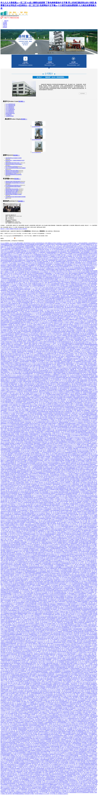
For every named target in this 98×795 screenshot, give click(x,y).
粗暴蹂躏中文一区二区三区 (72, 768)
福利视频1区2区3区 (8, 436)
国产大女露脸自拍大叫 (49, 268)
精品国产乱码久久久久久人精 (35, 471)
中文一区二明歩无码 (47, 320)
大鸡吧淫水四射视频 (73, 514)
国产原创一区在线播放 (70, 330)
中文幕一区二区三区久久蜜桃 (49, 569)
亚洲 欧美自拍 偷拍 (14, 568)
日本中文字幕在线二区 (38, 352)
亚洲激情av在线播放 (91, 443)
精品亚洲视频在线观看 (45, 751)
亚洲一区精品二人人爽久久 (48, 467)
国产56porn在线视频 (92, 260)
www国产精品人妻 (91, 431)
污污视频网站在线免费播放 (82, 601)
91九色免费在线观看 (11, 478)
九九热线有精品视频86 (46, 563)
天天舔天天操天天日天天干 (64, 576)
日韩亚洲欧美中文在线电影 (37, 339)
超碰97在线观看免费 (44, 605)
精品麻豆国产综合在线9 (48, 306)
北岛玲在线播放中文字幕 (76, 334)
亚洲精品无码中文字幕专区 (14, 484)
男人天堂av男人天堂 (89, 494)
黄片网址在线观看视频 (23, 713)
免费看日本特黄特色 (87, 523)
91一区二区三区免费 (28, 352)
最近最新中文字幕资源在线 (88, 348)
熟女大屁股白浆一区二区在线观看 (9, 480)
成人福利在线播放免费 (80, 791)
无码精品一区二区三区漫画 (89, 340)
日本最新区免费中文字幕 (68, 418)
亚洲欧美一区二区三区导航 (82, 488)
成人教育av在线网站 (90, 411)
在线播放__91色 (87, 734)
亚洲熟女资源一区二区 (14, 305)
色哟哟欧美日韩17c (84, 381)
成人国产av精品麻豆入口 (31, 299)
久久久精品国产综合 (19, 560)
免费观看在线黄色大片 (70, 343)
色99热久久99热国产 (72, 315)
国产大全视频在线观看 (18, 252)
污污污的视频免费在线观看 (45, 434)
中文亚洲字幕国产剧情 (18, 316)
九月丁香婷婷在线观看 (41, 503)
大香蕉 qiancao (25, 726)
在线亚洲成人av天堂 (60, 365)
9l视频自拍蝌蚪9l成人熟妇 (59, 328)
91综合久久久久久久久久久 (60, 381)
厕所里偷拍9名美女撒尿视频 (83, 650)
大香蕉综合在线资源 (52, 650)
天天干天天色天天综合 (34, 509)
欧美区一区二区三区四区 (55, 693)
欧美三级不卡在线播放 (19, 422)
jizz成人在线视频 (47, 353)
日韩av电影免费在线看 (58, 413)
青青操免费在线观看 (76, 548)
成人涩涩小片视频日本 (11, 357)
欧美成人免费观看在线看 (7, 282)
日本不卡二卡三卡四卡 (9, 716)
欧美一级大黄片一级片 (35, 733)
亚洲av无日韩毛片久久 (42, 721)
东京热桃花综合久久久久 (66, 751)
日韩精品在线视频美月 (47, 428)
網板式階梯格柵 (51, 225)
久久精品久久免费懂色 (69, 322)
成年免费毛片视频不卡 (39, 431)
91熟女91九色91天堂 (14, 278)
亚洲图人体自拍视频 (28, 460)
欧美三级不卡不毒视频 (57, 340)
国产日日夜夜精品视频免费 (49, 472)
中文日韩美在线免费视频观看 (8, 634)
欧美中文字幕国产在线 (78, 467)
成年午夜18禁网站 (76, 349)
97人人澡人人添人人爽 (62, 496)
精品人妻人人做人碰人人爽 (46, 648)
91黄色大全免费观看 (86, 692)
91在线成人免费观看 (34, 579)
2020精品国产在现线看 (58, 767)
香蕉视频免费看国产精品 (7, 754)
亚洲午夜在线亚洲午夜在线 (41, 638)
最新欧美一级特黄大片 (91, 336)
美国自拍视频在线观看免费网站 (35, 772)
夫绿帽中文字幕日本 (41, 643)
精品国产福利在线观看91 (51, 576)
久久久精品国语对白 (78, 590)
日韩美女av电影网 (46, 469)
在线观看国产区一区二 (89, 622)
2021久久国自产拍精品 (14, 413)
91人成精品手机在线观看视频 (32, 459)
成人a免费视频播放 (24, 706)
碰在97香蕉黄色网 (68, 445)
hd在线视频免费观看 (11, 279)
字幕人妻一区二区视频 (24, 393)
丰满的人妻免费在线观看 (28, 696)
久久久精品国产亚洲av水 (49, 244)
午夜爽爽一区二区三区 (89, 746)
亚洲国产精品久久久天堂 (49, 355)
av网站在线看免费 (76, 585)
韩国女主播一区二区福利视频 (57, 353)
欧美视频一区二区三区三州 (81, 332)
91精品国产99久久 (63, 770)
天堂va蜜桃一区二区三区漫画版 (87, 589)
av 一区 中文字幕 (37, 314)
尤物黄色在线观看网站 (10, 525)
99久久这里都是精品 (25, 419)
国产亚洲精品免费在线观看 (51, 617)
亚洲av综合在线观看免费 (11, 493)
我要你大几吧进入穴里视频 (90, 360)
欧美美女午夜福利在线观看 (49, 497)
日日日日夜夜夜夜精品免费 (13, 423)
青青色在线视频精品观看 (26, 663)
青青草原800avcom (67, 783)
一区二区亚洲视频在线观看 (38, 407)
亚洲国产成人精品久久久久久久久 (65, 764)
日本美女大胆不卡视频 (88, 590)
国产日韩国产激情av (77, 738)
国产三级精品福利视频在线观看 (19, 646)
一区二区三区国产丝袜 (22, 621)
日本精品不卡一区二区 (15, 407)
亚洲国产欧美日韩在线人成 (88, 710)
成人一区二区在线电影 (44, 501)
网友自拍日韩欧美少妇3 (64, 395)
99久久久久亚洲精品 (32, 555)
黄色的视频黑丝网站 (22, 518)
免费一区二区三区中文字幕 (29, 282)
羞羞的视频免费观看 (37, 573)
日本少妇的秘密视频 (57, 360)
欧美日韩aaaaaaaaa (6, 394)
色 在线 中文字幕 (44, 762)
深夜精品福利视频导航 (70, 356)
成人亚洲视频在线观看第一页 (33, 457)
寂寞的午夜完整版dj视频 (77, 427)
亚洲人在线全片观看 (24, 305)
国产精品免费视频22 (16, 663)
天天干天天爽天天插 (74, 726)
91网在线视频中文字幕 (66, 626)
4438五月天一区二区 (5, 419)
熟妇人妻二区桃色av (38, 245)
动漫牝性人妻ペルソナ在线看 (63, 435)
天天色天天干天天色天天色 (22, 509)
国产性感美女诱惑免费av (15, 266)
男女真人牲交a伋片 (6, 347)
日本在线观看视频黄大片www (17, 451)
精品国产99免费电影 (6, 507)
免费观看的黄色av (13, 366)
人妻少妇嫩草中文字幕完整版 (87, 369)
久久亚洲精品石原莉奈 (91, 330)
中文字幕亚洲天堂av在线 (15, 398)
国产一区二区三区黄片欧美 (41, 650)
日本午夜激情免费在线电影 (77, 583)
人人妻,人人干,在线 (55, 656)
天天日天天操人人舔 (35, 369)
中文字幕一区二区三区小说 (39, 308)
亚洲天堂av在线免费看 (82, 577)
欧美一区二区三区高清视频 (12, 287)
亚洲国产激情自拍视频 (70, 772)
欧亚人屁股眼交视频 (29, 345)
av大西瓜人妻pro (70, 522)
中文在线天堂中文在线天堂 (21, 555)
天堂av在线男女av (25, 511)
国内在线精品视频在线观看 (22, 725)
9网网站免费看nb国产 (87, 543)
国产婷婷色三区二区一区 (75, 563)
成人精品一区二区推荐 (74, 651)
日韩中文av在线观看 (46, 403)
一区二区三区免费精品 (79, 505)
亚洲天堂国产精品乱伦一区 (90, 265)
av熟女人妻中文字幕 (91, 285)
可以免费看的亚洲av (49, 580)
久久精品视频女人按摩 (80, 330)
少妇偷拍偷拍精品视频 (69, 277)
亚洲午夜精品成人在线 (59, 307)
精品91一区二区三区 (66, 432)
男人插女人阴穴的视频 (83, 683)
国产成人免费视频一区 (78, 502)
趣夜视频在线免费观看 (14, 590)
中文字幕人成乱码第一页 (39, 482)
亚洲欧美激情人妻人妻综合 (43, 382)
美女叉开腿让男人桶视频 (45, 601)
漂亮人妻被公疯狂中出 (20, 538)
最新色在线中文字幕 (57, 439)
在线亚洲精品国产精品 (84, 434)
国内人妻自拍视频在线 (39, 525)
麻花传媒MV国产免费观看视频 (61, 266)
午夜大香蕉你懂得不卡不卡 (24, 297)
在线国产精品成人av (56, 432)
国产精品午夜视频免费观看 (55, 337)
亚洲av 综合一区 (38, 298)
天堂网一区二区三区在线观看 (38, 362)
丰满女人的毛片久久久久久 (33, 270)
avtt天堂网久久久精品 (15, 340)
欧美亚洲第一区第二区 (52, 274)
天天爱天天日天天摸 (21, 366)
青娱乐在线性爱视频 (76, 297)
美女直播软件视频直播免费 (44, 734)
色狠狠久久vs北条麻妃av (7, 316)
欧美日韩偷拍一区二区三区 (37, 268)
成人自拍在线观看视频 (54, 664)
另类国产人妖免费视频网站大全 (64, 384)
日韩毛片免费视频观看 (66, 689)
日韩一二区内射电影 (56, 535)
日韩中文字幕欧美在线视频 (36, 278)
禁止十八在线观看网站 (85, 509)
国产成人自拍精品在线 (80, 564)
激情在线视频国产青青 (24, 741)
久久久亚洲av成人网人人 (69, 301)
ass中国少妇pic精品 (69, 339)
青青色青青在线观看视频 (18, 436)
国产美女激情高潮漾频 (49, 318)
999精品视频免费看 (19, 247)
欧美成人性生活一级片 (50, 577)
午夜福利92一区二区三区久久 (18, 526)
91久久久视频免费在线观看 (86, 306)
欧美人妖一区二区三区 (35, 666)
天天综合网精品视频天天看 (46, 609)
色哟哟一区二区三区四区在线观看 (59, 623)
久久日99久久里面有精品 (16, 376)
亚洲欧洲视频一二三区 (36, 688)
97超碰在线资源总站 (16, 651)
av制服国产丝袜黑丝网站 (54, 349)
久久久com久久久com (83, 436)
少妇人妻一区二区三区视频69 (70, 521)
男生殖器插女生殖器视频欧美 (79, 751)
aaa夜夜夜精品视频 (54, 382)
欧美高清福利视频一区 (61, 249)
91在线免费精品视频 (35, 331)
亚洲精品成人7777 (46, 256)
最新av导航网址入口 (27, 322)
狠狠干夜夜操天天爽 (34, 406)
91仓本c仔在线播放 (70, 249)
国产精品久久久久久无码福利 (76, 746)
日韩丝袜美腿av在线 (25, 428)
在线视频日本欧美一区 (85, 455)
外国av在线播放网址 (80, 318)
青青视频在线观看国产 (39, 273)
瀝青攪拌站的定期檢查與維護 (12, 171)
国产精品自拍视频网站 (92, 634)
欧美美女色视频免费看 (87, 745)
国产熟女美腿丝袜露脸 (67, 402)
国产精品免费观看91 (28, 436)
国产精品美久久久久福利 (11, 648)
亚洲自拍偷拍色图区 (19, 760)
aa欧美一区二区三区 (83, 245)
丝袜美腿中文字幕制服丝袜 (34, 506)
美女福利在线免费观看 (73, 755)
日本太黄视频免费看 (84, 478)
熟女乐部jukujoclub (36, 660)
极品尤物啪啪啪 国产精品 (34, 305)
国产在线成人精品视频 (48, 287)
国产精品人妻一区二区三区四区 (46, 410)
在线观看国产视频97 (82, 273)
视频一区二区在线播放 (65, 461)
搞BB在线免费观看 (18, 453)
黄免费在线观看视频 (54, 746)
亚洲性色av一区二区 (6, 701)
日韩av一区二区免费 (83, 697)
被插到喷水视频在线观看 (24, 289)
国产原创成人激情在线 (14, 673)
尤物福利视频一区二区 (47, 261)
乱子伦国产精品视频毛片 (57, 445)
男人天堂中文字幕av (70, 248)
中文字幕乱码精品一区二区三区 (58, 314)
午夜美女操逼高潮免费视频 (9, 783)
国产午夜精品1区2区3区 (17, 353)
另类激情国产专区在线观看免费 (24, 268)
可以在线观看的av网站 (59, 592)
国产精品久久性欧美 (8, 540)
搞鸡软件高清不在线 (22, 270)
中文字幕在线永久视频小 (55, 697)
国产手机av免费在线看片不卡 (55, 791)
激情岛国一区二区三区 (55, 775)
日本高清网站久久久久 (15, 502)
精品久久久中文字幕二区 (80, 406)
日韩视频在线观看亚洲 (70, 407)
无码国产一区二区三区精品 (85, 256)
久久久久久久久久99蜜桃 (38, 315)
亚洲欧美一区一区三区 (12, 601)
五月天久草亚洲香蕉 (35, 751)
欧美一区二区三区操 (48, 631)
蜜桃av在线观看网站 (67, 397)
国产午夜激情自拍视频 (68, 247)
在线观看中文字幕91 (66, 485)
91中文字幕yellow (54, 793)
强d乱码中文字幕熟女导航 (76, 544)
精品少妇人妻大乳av (45, 251)
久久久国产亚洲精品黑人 (18, 604)
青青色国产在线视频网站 (80, 659)
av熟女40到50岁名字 (87, 422)
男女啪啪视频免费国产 (35, 601)
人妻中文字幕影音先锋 (71, 365)
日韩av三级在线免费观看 (28, 402)
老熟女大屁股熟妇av (84, 435)
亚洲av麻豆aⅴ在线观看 (25, 505)
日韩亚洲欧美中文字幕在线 (20, 500)
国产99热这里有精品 (7, 355)
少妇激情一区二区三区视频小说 (9, 758)
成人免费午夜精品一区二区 (82, 594)
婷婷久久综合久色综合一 (46, 432)
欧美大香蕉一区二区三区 (43, 361)
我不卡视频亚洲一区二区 (24, 324)
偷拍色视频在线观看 (16, 261)
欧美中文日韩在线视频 (18, 426)
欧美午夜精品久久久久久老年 (43, 793)
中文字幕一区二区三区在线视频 (74, 302)
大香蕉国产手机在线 (85, 297)
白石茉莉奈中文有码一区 (81, 443)
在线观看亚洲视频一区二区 (80, 735)
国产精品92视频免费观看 (24, 370)
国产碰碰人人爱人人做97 (16, 312)
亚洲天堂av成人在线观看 (90, 774)
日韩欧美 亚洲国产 (91, 513)
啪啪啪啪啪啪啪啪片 (12, 621)
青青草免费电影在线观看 (61, 244)
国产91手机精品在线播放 (16, 365)
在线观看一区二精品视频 (65, 327)
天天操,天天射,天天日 (67, 320)
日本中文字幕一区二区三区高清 (87, 266)
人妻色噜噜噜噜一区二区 (25, 464)
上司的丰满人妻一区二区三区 (80, 324)
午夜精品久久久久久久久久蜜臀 (73, 357)
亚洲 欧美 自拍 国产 (18, 460)
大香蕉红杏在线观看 (63, 501)
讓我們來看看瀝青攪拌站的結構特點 (14, 174)
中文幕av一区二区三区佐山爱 (12, 577)
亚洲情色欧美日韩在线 (26, 585)
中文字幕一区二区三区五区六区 (39, 420)
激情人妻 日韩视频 (86, 484)
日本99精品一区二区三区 (49, 249)
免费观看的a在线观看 (88, 405)
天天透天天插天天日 (10, 489)
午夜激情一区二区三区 (8, 763)
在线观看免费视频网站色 (51, 252)
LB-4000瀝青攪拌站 (10, 112)
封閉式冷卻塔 (33, 227)
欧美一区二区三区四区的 (84, 660)
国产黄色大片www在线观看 (6, 326)
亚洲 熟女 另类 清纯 (71, 385)
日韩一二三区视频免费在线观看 (35, 467)
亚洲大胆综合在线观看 (18, 326)
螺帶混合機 (39, 227)
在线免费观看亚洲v (10, 760)
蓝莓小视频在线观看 (35, 626)
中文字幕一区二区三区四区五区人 (65, 710)
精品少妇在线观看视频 (29, 244)
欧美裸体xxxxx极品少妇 (65, 283)
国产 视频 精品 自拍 (54, 743)
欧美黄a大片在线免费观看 (66, 493)
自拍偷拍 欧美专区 (66, 609)
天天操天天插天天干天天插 (58, 452)
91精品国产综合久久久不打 (62, 472)
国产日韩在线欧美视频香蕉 (67, 311)
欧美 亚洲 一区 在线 (81, 411)
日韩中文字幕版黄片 (19, 525)
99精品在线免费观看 (89, 294)
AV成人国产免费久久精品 (57, 471)
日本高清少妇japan (7, 579)
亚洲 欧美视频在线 (61, 594)
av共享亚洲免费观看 (81, 617)
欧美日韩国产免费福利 (13, 257)
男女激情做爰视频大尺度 (60, 298)
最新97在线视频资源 (73, 273)
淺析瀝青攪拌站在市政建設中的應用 (14, 158)
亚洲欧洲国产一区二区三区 (79, 448)
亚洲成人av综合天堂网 (87, 264)
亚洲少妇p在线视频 (41, 380)
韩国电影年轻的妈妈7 (30, 630)
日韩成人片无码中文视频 (81, 362)
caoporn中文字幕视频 (79, 322)
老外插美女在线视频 (19, 710)
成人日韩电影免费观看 (23, 492)
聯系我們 (5, 27)
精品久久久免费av (34, 405)
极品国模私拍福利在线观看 (84, 370)
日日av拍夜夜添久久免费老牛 (55, 366)
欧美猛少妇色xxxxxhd (10, 717)
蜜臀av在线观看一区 (57, 692)
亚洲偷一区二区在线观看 (46, 368)
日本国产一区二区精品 (55, 480)
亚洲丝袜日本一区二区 (76, 684)
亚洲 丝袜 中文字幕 (44, 294)
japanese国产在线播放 (11, 264)
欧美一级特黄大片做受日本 (47, 359)
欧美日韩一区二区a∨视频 (14, 331)
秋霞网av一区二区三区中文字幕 (47, 506)
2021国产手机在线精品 (50, 547)
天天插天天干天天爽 (84, 573)
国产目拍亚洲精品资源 (62, 385)
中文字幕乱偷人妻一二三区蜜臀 (54, 424)
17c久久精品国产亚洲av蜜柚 (19, 299)
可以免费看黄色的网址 (41, 422)
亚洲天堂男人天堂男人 (24, 281)
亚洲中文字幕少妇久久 (78, 247)
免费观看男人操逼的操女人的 (21, 334)
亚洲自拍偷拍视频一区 (36, 251)
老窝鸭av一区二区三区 (23, 254)
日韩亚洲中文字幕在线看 (38, 318)
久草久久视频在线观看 (47, 277)
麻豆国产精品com (70, 261)
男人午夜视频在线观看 (81, 648)
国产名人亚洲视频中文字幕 (88, 503)
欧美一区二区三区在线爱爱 (90, 694)
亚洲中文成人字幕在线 (56, 427)
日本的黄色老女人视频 (34, 410)
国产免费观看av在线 (54, 605)
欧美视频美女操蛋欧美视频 (27, 792)
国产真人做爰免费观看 (59, 486)
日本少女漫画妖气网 (68, 586)
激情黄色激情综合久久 (41, 685)
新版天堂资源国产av (22, 543)
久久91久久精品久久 (39, 534)
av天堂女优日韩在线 (12, 319)
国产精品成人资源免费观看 (75, 382)
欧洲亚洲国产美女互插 (78, 359)
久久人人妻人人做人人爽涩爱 (54, 622)
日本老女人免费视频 (12, 739)
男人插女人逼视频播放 (13, 647)
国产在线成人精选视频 (70, 431)
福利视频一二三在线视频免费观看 (56, 565)
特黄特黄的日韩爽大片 (5, 381)
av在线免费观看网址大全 (85, 517)
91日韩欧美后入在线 (51, 399)
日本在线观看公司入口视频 (26, 472)
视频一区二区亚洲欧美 (23, 303)
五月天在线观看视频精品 (86, 497)
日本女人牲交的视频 (53, 370)
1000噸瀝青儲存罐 (10, 116)
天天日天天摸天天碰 (79, 554)
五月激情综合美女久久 (85, 539)
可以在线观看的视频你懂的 (81, 447)
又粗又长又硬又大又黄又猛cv (76, 388)
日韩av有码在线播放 (4, 515)
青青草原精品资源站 (59, 312)
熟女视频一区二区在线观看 (69, 708)
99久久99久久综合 (46, 283)
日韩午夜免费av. (18, 402)
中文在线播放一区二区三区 (51, 560)
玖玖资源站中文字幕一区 (8, 583)
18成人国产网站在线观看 (76, 384)
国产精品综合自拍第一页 (58, 277)
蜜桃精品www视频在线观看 (58, 423)
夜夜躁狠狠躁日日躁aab (78, 286)
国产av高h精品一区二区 (60, 698)
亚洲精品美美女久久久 (11, 550)
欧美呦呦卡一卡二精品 (24, 413)
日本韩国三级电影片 (77, 366)
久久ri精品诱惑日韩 (58, 712)
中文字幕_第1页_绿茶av (78, 320)
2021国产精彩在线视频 (82, 506)
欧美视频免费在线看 (46, 505)
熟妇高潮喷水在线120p (7, 253)
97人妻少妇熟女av (58, 247)
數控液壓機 (21, 225)
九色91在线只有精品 (43, 717)
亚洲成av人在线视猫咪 (16, 301)
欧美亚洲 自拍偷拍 (4, 305)
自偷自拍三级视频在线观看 (6, 642)
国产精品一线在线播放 (14, 762)
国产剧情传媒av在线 (75, 677)
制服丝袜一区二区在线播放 (51, 386)
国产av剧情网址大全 (49, 247)
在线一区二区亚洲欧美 (74, 323)
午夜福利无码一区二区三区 (43, 642)
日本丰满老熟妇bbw (70, 554)
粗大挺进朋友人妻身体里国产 (83, 442)
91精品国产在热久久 (6, 283)
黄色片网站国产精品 (27, 253)
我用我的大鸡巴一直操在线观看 (18, 788)
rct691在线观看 (45, 349)
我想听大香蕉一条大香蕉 (52, 638)
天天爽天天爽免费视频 (46, 659)
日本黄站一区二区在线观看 (57, 519)
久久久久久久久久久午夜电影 (8, 424)
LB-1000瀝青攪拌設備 (10, 104)
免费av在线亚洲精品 (72, 577)
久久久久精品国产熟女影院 (8, 334)
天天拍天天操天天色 (64, 374)
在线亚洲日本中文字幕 (49, 377)
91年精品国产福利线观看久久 (39, 594)
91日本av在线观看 (28, 581)
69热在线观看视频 (69, 390)
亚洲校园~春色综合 (79, 637)
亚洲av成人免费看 (92, 749)
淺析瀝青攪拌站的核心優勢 (12, 191)
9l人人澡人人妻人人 (42, 758)
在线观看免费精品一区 (80, 328)
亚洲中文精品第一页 (57, 738)
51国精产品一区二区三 (29, 426)
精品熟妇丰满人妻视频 (60, 326)
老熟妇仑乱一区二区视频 (10, 380)
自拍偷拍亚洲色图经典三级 (62, 651)
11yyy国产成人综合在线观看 (12, 359)
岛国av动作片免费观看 (10, 586)
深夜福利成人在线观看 (39, 560)
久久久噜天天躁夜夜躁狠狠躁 (13, 431)
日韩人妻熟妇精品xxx (24, 565)
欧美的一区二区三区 (41, 606)
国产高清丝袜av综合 (10, 652)
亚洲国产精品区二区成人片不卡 (45, 705)
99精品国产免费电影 (9, 575)
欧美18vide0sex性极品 (86, 643)
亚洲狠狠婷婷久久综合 (34, 548)
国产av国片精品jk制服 (72, 687)
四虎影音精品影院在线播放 (89, 467)
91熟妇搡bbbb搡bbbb (26, 455)
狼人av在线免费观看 (17, 572)
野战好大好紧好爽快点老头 (77, 646)
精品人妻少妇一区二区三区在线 (49, 248)
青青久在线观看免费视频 (46, 347)
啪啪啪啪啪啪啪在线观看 (6, 449)
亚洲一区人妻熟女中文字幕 (81, 353)
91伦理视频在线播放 (24, 406)
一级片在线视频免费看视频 (40, 336)
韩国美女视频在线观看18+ (12, 311)
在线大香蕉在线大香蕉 (91, 331)
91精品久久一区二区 (20, 791)
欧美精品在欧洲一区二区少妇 (37, 449)
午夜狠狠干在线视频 (35, 340)
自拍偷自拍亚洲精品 (92, 258)
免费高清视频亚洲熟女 (13, 536)
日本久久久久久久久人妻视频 (73, 444)
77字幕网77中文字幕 (40, 301)
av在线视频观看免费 (92, 303)
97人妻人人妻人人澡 (29, 560)
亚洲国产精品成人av (59, 467)
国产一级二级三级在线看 (33, 290)
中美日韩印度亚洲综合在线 (24, 749)
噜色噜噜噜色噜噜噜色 (13, 492)
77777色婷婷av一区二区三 (9, 276)
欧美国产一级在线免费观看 (28, 341)
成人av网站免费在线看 (52, 435)
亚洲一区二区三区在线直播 (41, 622)
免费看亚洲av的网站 (73, 319)
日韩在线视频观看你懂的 (27, 373)
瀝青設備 (5, 24)
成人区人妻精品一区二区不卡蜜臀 (14, 445)
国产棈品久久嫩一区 (63, 696)
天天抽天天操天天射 (21, 456)
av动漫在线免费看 (18, 336)
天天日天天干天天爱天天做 (65, 723)
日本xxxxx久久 (72, 308)
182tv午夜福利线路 (24, 697)
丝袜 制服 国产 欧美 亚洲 (57, 586)
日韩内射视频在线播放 (61, 436)
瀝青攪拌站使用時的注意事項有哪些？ (14, 164)
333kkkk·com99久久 (38, 287)
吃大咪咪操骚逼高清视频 (59, 377)
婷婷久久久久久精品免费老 (35, 726)
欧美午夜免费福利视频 (35, 683)
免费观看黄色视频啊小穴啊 (67, 731)
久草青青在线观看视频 (30, 260)
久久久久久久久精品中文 (39, 513)
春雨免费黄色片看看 (22, 319)
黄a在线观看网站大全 (19, 554)
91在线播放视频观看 (26, 655)
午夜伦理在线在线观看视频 (63, 386)
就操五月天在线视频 (10, 556)
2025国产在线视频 (18, 629)
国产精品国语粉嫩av (69, 597)
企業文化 (5, 26)
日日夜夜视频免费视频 (31, 752)
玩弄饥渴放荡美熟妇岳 (69, 406)
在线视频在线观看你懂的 (14, 323)
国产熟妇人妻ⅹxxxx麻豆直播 (90, 247)
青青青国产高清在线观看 (30, 435)
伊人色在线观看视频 (44, 478)
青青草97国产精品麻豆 (68, 324)
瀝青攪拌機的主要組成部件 (12, 193)
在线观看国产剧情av (8, 320)
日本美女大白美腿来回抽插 (16, 314)
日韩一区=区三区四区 (37, 596)
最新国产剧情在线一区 (11, 759)
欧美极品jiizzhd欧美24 (87, 384)
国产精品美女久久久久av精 (74, 766)
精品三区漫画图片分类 (60, 390)
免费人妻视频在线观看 (82, 380)
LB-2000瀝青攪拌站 (10, 106)
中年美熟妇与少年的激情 (16, 381)
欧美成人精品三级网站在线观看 (74, 274)
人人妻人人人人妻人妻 (56, 344)
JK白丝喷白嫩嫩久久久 (59, 567)
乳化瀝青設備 (9, 114)
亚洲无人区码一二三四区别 (75, 419)
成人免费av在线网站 (75, 481)
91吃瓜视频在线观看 (9, 298)
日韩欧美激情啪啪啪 (21, 727)
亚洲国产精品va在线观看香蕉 (8, 555)
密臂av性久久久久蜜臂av (81, 611)
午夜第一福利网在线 (85, 585)
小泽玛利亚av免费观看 (85, 244)
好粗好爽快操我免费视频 (18, 244)
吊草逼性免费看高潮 (71, 442)
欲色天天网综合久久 (81, 336)
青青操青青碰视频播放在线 (49, 654)
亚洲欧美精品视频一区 (38, 365)
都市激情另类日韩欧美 (25, 515)
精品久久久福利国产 (58, 324)
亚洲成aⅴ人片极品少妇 (58, 536)
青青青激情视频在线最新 (10, 469)
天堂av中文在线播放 (42, 676)
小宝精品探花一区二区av (18, 780)
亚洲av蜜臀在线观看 (4, 589)
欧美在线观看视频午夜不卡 (57, 521)
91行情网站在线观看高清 (9, 391)
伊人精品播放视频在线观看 (20, 401)
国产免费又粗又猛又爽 (58, 468)
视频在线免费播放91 (15, 347)
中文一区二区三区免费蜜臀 (38, 266)
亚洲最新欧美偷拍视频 (59, 460)
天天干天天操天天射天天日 (62, 308)
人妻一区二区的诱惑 (9, 669)
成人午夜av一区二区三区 (39, 792)
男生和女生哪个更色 (21, 291)
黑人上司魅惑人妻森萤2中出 (36, 324)
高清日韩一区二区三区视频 (35, 563)
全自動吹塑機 (9, 225)
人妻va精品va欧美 (49, 402)
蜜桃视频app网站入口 (88, 530)
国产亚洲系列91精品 (14, 337)
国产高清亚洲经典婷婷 (11, 637)
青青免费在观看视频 (24, 361)
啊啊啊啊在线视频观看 (90, 268)
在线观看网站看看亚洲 (88, 413)
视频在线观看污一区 (9, 401)
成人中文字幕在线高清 (28, 546)
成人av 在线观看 (44, 735)
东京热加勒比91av (64, 474)
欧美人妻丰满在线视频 (24, 278)
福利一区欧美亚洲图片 (19, 473)
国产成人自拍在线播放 (20, 586)
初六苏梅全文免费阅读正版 (12, 303)
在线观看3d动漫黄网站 (21, 295)
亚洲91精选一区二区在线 (20, 293)
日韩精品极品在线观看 (5, 448)
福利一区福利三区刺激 (86, 679)
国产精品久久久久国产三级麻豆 (53, 295)
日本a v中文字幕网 (82, 513)
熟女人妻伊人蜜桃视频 (71, 368)
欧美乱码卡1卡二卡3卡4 (49, 698)
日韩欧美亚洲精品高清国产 (9, 573)
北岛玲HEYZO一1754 (85, 386)
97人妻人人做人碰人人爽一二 (9, 539)
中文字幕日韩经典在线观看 (6, 386)
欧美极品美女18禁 (31, 356)
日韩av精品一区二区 (39, 580)
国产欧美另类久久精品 (33, 501)
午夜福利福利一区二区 (43, 704)
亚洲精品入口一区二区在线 (47, 688)
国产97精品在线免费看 (87, 739)
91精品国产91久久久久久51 (72, 436)
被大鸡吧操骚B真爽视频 (16, 420)
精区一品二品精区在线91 (36, 505)
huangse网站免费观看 (12, 718)
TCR (91, 225)
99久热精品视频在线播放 (59, 667)
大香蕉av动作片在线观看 (56, 528)
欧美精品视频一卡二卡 (26, 542)
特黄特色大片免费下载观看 (83, 269)
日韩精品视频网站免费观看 (86, 295)
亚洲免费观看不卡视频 (5, 369)
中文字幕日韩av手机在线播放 (65, 638)
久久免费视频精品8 (55, 374)
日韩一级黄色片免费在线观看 (58, 601)
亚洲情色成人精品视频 (39, 355)
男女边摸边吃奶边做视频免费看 (67, 666)
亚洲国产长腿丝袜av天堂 (88, 257)
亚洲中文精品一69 (66, 543)
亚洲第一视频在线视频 (47, 663)
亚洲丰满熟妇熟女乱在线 (53, 415)
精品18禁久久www (48, 258)
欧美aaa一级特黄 (19, 343)
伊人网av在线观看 (42, 729)
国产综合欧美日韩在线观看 (29, 463)
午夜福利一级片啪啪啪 (82, 486)
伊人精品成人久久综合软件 (58, 258)
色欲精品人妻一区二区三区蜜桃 (77, 281)
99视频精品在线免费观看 (65, 297)
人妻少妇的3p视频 (43, 417)
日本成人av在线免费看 (89, 327)
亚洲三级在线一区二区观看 (43, 557)
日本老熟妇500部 (55, 257)
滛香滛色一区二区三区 (7, 373)
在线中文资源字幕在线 (65, 388)
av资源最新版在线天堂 (22, 784)
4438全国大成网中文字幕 (40, 679)
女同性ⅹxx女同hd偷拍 (37, 418)
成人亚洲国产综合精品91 (70, 733)
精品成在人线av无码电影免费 (38, 514)
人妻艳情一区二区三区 (53, 723)
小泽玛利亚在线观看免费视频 (59, 488)
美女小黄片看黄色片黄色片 (47, 683)
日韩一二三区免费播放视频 (36, 590)
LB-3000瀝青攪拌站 (10, 110)
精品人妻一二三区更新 (17, 767)
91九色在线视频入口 (70, 328)
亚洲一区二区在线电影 (67, 448)
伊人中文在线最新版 (57, 631)
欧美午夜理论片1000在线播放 (36, 631)
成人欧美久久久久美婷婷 (8, 500)
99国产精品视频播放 (85, 252)
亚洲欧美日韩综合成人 (65, 369)
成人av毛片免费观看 (25, 261)
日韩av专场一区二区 (6, 677)
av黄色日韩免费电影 (50, 618)
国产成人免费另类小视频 (86, 716)
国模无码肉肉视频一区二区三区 (7, 655)
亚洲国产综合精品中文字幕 (59, 352)
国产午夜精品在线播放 (48, 692)
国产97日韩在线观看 (65, 424)
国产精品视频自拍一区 (45, 489)
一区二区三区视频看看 (19, 272)
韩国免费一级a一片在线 (13, 324)
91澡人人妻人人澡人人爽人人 (68, 305)
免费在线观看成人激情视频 (48, 754)
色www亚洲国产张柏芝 (89, 322)
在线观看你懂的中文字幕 (69, 276)
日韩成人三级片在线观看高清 (63, 282)
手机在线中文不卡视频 (19, 513)
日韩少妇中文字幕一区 (28, 285)
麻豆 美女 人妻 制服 (92, 312)
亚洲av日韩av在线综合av (55, 579)
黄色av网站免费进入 (9, 453)
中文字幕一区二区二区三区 (40, 677)
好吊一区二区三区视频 (16, 283)
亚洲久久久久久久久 (47, 343)
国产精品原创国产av (8, 465)
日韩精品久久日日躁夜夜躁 (29, 327)
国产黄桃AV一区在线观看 (90, 428)
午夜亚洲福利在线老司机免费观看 (57, 331)
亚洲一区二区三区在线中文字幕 (88, 382)
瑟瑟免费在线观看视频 (26, 331)
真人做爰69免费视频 (15, 477)
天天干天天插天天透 (82, 559)
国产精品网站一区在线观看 (44, 299)
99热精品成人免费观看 (88, 672)
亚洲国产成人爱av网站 (77, 579)
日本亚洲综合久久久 (12, 503)
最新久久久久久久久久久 (79, 580)
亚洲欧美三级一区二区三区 (11, 456)
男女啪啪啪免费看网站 (60, 644)
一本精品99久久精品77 (40, 247)
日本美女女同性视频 (29, 575)
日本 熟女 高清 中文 (19, 556)
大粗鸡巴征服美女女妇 (61, 685)
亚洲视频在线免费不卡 (27, 488)
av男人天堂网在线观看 (28, 593)
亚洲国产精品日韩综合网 (6, 774)
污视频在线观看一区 (16, 608)
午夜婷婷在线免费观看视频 (26, 785)
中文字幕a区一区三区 (31, 646)
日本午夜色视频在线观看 (18, 345)
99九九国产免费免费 (69, 262)
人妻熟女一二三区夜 (80, 365)
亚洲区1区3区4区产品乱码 (51, 559)
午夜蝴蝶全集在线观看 (36, 283)
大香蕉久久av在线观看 (32, 380)
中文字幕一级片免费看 (92, 335)
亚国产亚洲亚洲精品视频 (87, 680)
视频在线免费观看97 (86, 279)
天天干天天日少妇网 (36, 644)
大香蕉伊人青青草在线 (23, 563)
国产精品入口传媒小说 (33, 784)
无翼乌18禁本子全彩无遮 (61, 270)
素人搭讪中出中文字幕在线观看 (22, 519)
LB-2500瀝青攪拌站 (10, 108)
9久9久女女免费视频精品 (67, 706)
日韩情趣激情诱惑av (87, 642)
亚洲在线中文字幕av (11, 770)
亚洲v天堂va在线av (25, 377)
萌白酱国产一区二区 (73, 364)
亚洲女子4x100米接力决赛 (38, 326)
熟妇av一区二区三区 (79, 525)
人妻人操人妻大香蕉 (16, 455)
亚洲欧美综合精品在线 (86, 720)
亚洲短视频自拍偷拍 (16, 355)
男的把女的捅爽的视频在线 (46, 372)
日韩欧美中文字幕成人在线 (8, 438)
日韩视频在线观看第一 (27, 445)
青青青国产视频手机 (55, 573)
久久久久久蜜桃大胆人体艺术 (12, 517)
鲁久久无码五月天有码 (89, 310)
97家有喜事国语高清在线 (91, 368)
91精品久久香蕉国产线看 (21, 658)
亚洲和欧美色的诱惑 (35, 762)
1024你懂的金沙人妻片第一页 (50, 627)
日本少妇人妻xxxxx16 (74, 627)
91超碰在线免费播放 (57, 720)
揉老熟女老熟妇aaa (27, 698)
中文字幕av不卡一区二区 (13, 307)
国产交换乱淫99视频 (32, 734)
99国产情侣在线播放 (75, 290)
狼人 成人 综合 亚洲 (44, 395)
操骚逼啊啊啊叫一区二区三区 (21, 634)
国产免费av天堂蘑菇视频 (39, 687)
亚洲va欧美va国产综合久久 (72, 245)
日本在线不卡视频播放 (62, 335)
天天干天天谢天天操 (6, 348)
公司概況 (5, 22)
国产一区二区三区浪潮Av (63, 606)
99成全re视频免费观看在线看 (77, 759)
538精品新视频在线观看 (58, 372)
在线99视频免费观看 (90, 760)
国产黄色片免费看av (54, 279)
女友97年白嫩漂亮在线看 (25, 347)
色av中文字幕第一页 (26, 286)
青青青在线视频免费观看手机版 (87, 432)
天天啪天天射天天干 (32, 415)
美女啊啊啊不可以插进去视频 (25, 738)
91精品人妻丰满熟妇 (48, 567)
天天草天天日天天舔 (46, 257)
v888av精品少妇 (18, 655)
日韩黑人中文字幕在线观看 (22, 357)
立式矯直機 (71, 225)
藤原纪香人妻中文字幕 (78, 530)
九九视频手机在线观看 (11, 265)
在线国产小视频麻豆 (61, 373)
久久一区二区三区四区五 (46, 340)
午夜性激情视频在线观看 (80, 431)
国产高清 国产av (40, 302)
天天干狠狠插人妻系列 (11, 268)
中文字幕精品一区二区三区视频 (89, 713)
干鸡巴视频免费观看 (9, 463)
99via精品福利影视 (72, 792)
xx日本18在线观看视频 (8, 252)
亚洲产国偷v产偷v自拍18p (12, 330)
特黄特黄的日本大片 (87, 254)
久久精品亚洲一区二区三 (61, 654)
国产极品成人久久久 (6, 301)
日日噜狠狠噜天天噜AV (13, 258)
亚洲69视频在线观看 (47, 471)
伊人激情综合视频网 (5, 755)
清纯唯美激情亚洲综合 (26, 403)
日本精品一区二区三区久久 (84, 667)
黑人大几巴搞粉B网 (33, 706)
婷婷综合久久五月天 (63, 272)
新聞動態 (5, 23)
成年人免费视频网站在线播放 (59, 261)
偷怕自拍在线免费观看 (82, 335)
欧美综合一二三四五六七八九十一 (26, 258)
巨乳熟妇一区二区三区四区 (53, 610)
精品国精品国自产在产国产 (71, 494)
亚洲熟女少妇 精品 (57, 402)
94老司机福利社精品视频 (55, 731)
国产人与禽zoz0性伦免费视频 (35, 720)
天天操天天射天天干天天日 (74, 613)
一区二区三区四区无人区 (30, 503)
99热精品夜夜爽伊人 (17, 344)
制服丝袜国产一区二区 (77, 493)
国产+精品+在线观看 (23, 409)
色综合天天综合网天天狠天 (32, 293)
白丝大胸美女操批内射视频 (83, 451)
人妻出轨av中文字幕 (81, 676)
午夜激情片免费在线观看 (88, 482)
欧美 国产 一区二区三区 (87, 337)
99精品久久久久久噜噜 (30, 559)
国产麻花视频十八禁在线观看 (47, 464)
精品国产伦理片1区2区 (61, 248)
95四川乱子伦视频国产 (27, 306)
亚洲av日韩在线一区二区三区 (74, 614)
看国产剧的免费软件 (67, 680)
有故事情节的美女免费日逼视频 (45, 264)
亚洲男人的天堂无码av (59, 322)
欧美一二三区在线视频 (34, 523)
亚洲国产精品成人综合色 (75, 610)
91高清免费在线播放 (89, 510)
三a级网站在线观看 (70, 347)
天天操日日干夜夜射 (7, 353)
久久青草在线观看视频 (35, 359)
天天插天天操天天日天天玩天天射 (87, 766)
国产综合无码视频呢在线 (31, 557)
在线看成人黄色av (52, 417)
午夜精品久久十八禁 (54, 419)
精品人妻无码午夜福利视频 (50, 389)
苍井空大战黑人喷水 (36, 347)
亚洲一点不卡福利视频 (35, 775)
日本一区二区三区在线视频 (51, 639)
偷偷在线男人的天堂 (12, 659)
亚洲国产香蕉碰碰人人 (18, 332)
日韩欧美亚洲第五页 (15, 667)
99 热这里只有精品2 (87, 783)
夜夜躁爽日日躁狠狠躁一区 (90, 631)
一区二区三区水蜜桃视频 (59, 772)
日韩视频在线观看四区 (50, 431)
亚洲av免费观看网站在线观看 (36, 377)
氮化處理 (27, 225)
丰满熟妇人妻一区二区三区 (41, 316)
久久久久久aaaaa (30, 614)
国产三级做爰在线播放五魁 (22, 528)
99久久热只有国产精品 (33, 334)
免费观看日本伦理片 (85, 302)
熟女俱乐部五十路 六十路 (65, 583)
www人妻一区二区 (9, 513)
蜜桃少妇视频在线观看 (79, 597)
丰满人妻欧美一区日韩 (79, 787)
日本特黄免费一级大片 (13, 410)
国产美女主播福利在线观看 (76, 555)
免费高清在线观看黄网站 (18, 687)
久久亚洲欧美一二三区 (91, 593)
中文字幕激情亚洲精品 (5, 361)
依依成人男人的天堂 (81, 352)
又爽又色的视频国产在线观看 (23, 654)
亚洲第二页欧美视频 (13, 588)
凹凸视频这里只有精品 (77, 642)
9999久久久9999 (65, 539)
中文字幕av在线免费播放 (62, 345)
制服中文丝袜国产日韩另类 (75, 569)
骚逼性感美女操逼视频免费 (72, 377)
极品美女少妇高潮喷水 (29, 440)
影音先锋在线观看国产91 (10, 356)
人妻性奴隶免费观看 (90, 621)
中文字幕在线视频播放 (49, 611)
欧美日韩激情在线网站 (46, 357)
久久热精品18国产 (82, 291)
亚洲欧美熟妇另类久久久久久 (44, 552)
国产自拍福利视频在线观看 (63, 702)
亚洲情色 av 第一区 (29, 482)
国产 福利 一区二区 (92, 602)
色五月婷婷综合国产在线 (30, 388)
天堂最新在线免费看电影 (9, 627)
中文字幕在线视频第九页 (67, 360)
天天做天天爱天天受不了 (11, 772)
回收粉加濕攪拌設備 (10, 113)
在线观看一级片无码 (64, 480)
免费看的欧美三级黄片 (13, 335)
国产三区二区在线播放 (79, 764)
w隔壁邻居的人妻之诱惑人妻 (60, 614)
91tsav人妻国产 (59, 253)
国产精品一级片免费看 (45, 311)
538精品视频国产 (78, 262)
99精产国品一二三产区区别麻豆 (15, 679)
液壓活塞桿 (38, 225)
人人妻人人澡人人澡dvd (61, 245)
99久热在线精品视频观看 (74, 492)
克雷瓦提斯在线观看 (24, 477)
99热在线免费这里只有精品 (65, 743)
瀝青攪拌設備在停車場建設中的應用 (14, 194)
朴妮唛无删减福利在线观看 (62, 675)
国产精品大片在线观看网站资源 (32, 272)
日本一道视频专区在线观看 (50, 449)
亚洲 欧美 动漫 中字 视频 (34, 424)
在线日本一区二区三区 (55, 311)
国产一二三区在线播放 (5, 248)
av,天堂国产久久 (87, 468)
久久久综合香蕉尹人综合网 (27, 755)
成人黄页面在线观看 (8, 559)
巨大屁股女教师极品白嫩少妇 (22, 569)
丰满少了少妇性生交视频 (40, 341)
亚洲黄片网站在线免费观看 (9, 552)
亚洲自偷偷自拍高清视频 (59, 293)
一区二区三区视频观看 (74, 509)
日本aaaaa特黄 (35, 399)
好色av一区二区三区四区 (72, 298)
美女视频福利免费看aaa (34, 550)
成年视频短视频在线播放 (87, 727)
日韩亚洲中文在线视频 (32, 500)
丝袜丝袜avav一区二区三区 (34, 789)
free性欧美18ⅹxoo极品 (41, 364)
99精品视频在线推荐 (41, 583)
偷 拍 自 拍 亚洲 (22, 605)
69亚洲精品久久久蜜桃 (73, 474)
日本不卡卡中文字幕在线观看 (8, 459)
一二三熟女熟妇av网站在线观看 (86, 755)
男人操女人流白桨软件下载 (67, 409)
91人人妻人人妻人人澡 (20, 486)
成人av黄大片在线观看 (46, 521)
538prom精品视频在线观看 (6, 269)
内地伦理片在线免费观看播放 (86, 677)
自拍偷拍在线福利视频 (47, 468)
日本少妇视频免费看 (67, 439)
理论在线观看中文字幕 (64, 348)
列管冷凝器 (27, 227)
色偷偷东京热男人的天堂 (85, 401)
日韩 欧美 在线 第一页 (54, 388)
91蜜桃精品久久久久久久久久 (40, 481)
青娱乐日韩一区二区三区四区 (11, 548)
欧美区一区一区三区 (65, 535)
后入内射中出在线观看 (89, 592)
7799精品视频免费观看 (77, 629)
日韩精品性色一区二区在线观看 (74, 745)
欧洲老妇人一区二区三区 (49, 436)
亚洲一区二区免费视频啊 (71, 326)
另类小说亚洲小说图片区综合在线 (48, 515)
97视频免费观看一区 (49, 273)
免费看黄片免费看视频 (55, 666)
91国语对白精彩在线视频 (31, 539)
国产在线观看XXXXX (72, 420)
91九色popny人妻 (35, 286)
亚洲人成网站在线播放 (84, 414)
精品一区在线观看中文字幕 (62, 755)
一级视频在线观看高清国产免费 (58, 456)
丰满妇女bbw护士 (28, 722)
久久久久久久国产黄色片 (37, 312)
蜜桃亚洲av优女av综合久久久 (33, 605)
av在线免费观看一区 (33, 361)
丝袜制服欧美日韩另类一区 (91, 440)
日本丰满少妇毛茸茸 (19, 435)
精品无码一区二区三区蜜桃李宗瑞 (34, 469)
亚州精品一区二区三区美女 (17, 414)
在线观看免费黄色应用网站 (6, 244)
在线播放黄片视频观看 (61, 556)
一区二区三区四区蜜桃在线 (57, 265)
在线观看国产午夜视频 (75, 395)
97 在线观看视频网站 (82, 687)
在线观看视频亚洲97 (68, 452)
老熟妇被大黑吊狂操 (9, 473)
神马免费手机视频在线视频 (17, 597)
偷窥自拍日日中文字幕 (39, 426)
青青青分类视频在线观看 (83, 546)
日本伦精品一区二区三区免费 (25, 277)
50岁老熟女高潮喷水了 (71, 314)
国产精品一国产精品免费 (76, 257)
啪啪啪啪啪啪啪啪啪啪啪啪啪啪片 (36, 567)
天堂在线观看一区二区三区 (70, 506)
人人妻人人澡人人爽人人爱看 (22, 276)
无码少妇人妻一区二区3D (90, 448)
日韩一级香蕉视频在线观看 (43, 388)
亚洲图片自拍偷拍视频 (15, 251)
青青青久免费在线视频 (27, 598)
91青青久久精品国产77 (61, 285)
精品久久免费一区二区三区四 (47, 749)
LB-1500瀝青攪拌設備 (10, 105)
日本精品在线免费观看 (23, 567)
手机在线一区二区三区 (22, 735)
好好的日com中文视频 (40, 559)
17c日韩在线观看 (70, 593)
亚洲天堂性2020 (57, 629)
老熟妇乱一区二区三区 (51, 513)
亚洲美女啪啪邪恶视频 (50, 301)
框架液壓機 (5, 227)
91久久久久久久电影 (34, 374)
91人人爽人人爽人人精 (21, 356)
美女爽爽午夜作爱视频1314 (80, 706)
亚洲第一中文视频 (15, 434)
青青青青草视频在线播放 (42, 348)
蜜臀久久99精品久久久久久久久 (11, 254)
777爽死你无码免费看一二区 (19, 540)
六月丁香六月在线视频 (86, 548)
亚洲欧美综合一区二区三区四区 (9, 262)
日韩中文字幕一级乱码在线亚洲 (38, 639)
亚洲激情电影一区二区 (25, 671)
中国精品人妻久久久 (73, 750)
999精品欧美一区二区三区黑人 (24, 339)
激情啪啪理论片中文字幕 (76, 282)
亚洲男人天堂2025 (49, 362)
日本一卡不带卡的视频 (84, 270)
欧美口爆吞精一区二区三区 (26, 318)
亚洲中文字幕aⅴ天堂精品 (27, 507)
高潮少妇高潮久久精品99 (8, 571)
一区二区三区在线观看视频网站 (13, 542)
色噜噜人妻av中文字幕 (77, 482)
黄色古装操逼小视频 (69, 476)
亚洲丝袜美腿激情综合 (34, 528)
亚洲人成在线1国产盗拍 (15, 697)
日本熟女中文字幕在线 (44, 297)
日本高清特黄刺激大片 (70, 440)
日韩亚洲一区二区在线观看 (51, 710)
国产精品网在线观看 (67, 692)
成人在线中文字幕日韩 (22, 279)
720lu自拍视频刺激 (68, 608)
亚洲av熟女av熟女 (76, 287)
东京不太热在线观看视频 (80, 593)
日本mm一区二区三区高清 (82, 644)
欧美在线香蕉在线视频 (65, 316)
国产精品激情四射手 (41, 668)
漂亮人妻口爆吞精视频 (82, 496)
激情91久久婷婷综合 (51, 532)
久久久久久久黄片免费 (77, 445)
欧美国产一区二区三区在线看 (59, 368)
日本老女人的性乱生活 (44, 281)
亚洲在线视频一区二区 (72, 776)
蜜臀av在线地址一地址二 (90, 698)
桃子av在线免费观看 (14, 368)
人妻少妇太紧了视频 (64, 251)
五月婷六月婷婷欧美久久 (83, 319)
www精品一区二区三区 (37, 403)
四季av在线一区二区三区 (59, 410)
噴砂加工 (87, 225)
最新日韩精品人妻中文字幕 (45, 351)
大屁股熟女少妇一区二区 (15, 755)
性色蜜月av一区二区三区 (55, 526)
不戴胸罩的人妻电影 (83, 364)
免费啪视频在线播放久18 (9, 245)
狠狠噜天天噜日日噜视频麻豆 (38, 360)
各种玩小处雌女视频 (75, 432)
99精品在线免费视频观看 (29, 316)
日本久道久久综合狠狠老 (71, 278)
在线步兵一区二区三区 (77, 523)
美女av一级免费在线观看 (64, 334)
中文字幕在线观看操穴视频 (88, 655)
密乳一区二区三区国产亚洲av (64, 585)
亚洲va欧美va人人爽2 (88, 502)
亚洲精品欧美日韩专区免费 (50, 289)
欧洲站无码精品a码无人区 (53, 555)
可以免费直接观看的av (9, 557)
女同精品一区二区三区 (84, 345)
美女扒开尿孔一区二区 (59, 310)
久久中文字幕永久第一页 (75, 279)
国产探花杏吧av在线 (28, 308)
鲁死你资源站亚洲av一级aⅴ (23, 476)
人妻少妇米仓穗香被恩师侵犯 (69, 785)
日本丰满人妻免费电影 (39, 436)
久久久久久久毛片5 (67, 484)
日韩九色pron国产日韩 (59, 407)
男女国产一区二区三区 (34, 303)
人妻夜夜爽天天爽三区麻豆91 (76, 459)
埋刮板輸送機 (21, 227)
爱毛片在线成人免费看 (62, 745)
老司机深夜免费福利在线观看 (37, 328)
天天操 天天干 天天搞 (77, 264)
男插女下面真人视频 (13, 360)
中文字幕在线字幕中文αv (50, 551)
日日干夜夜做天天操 (32, 264)
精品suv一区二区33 (82, 315)
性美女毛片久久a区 (80, 440)
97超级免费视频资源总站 (91, 249)
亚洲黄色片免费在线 (9, 461)
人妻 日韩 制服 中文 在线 (70, 410)
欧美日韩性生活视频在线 (12, 256)
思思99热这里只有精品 (90, 505)
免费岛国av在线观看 (26, 320)
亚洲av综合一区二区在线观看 (56, 655)
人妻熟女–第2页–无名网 (87, 366)
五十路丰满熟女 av (15, 361)
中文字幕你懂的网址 (39, 327)
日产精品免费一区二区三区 (55, 290)
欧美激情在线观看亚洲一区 (51, 302)
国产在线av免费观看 (73, 398)
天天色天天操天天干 (55, 461)
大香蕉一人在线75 (45, 680)
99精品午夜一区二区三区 (8, 274)
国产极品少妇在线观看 (34, 588)
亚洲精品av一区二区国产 (91, 659)
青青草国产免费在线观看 (52, 696)
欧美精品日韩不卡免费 (63, 742)
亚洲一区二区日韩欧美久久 (15, 598)
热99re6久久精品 (6, 365)
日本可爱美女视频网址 (41, 788)
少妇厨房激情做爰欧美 (55, 281)
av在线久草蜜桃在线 (64, 750)
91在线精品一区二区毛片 (79, 351)
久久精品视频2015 (66, 697)
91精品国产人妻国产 (40, 260)
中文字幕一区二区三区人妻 (57, 434)
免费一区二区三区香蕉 (69, 310)
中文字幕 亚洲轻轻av (11, 532)
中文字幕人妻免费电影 (23, 335)
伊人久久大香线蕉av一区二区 (39, 576)
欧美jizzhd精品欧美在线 (51, 594)
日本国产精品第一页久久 (73, 472)
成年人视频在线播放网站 (91, 418)
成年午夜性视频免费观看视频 (60, 442)
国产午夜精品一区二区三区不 (36, 477)
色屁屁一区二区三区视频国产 (56, 680)
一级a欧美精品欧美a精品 (53, 713)
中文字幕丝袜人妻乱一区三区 (15, 286)
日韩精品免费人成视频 (73, 540)
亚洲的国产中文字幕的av (87, 737)
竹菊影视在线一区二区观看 (88, 376)
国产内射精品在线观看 (59, 306)
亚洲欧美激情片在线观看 (51, 606)
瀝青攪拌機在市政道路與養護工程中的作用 (15, 182)
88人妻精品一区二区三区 (33, 510)
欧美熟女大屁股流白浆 (85, 323)
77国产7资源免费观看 (37, 277)
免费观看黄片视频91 (70, 331)
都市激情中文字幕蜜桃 (68, 351)
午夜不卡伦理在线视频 (66, 756)
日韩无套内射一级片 (49, 514)
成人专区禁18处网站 (91, 447)
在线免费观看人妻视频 (66, 344)
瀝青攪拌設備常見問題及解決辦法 (13, 181)
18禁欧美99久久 (33, 302)
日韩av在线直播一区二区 (23, 405)
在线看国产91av (71, 447)
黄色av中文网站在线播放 (68, 688)
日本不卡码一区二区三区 (29, 689)
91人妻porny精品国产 (53, 319)
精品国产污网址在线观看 (50, 291)
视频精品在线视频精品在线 (39, 285)
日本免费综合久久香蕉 (50, 398)
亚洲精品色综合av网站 (83, 312)
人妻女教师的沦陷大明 (69, 307)
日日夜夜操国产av (53, 600)
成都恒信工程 (15, 225)
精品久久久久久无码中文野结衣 (35, 257)
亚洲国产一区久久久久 (22, 290)
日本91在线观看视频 (85, 689)
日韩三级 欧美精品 (70, 580)
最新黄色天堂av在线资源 (72, 291)
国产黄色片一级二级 (60, 691)
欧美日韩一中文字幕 (20, 530)
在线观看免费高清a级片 (79, 268)
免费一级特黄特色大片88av (51, 282)
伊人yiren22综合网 (90, 328)
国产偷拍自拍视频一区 (45, 378)
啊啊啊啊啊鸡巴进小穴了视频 (63, 604)
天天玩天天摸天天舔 (48, 328)
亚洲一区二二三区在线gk (87, 664)
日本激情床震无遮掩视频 (17, 308)
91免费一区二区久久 (17, 754)
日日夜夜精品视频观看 (20, 397)
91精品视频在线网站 (19, 482)
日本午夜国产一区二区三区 (84, 691)
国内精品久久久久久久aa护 (9, 658)
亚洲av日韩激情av (41, 584)
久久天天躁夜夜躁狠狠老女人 (33, 478)
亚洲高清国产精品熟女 (64, 478)
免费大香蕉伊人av (29, 640)
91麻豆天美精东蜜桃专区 (27, 394)
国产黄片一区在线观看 (29, 710)
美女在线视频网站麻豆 (59, 564)
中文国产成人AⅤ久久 (66, 643)
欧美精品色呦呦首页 (17, 389)
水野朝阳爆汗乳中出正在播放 (87, 742)
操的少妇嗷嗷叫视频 (36, 629)
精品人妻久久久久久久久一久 (11, 374)
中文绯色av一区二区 (75, 717)
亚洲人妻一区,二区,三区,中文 (27, 617)
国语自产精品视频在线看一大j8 (59, 357)
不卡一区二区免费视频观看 (35, 254)
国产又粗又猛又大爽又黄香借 (50, 315)
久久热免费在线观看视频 (73, 668)
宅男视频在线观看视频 (75, 609)
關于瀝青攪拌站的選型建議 (12, 166)
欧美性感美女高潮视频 (46, 409)
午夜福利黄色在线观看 (47, 783)
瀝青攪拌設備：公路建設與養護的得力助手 (15, 160)
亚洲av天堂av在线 (26, 328)
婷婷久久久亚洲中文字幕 (13, 409)
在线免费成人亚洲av (39, 291)
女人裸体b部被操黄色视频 (77, 327)
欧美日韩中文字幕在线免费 (74, 600)
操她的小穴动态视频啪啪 (11, 727)
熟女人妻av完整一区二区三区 (70, 312)
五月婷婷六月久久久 (65, 669)
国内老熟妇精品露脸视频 (19, 557)
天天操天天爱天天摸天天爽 (9, 467)
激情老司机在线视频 (34, 281)
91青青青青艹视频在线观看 (17, 352)
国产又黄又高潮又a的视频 (29, 252)
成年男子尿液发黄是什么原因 (44, 635)
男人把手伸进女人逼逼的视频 (24, 360)
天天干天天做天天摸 (46, 573)
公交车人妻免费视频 (6, 399)
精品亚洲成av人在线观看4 (34, 432)
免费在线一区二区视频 (22, 772)
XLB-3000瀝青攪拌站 (10, 109)
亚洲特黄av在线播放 (20, 265)
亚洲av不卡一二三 (24, 700)
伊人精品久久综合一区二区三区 (33, 586)
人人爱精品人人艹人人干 (69, 318)
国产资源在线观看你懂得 (75, 647)
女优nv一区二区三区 (68, 268)
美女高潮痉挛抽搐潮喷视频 (25, 307)
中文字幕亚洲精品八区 (90, 318)
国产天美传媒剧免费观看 (6, 261)
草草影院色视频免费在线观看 (20, 378)
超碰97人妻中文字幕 (64, 419)
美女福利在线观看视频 (89, 787)
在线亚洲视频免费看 (27, 754)
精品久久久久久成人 (39, 282)
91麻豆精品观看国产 (28, 691)
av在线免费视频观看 (54, 283)
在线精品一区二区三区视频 (84, 560)
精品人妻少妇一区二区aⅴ (66, 523)
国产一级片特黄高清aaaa (56, 552)
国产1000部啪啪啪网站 (79, 731)
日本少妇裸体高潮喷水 (21, 380)
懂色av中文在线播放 (75, 671)
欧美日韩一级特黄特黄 (34, 417)
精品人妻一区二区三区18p (27, 355)
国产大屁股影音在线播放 (17, 249)
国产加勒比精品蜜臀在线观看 (21, 676)
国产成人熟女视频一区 (43, 319)
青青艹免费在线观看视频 (69, 774)
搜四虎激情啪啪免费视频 (34, 372)
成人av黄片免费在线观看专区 (31, 791)
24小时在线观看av (60, 339)
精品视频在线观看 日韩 (86, 287)
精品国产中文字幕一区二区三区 (57, 476)
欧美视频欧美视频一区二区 (70, 411)
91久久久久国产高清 (71, 639)
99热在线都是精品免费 (60, 779)
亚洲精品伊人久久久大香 (64, 561)
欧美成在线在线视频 (79, 343)
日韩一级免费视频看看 (50, 260)
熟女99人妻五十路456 (45, 331)
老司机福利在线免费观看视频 (59, 593)
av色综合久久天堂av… (62, 451)
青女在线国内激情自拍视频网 (73, 373)
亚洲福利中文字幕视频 (64, 391)
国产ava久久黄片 (79, 413)
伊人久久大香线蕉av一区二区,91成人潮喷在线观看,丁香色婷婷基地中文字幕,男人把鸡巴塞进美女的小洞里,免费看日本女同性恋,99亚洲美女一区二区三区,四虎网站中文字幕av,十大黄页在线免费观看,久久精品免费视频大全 (48, 5)
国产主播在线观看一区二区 (55, 294)
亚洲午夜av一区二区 (59, 431)
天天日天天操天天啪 (20, 770)
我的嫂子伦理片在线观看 (86, 389)
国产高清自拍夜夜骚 (58, 418)
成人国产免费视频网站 (82, 733)
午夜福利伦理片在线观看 (86, 614)
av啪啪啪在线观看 (10, 460)
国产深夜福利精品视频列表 (48, 278)
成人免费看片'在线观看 (74, 391)
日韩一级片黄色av (21, 630)
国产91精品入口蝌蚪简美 (48, 772)
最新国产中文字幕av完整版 (63, 364)
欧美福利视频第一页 (11, 630)
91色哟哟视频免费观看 (43, 723)
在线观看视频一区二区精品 (33, 351)
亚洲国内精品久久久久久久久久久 (46, 293)
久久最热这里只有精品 (48, 439)
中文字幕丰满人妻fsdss (78, 265)
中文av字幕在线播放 (67, 536)
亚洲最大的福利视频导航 (20, 364)
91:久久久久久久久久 (36, 494)
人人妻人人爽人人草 (74, 573)
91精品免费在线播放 (68, 265)
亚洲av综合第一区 (31, 295)
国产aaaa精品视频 (70, 285)
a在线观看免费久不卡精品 (86, 480)
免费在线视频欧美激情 (14, 281)
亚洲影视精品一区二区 (62, 758)
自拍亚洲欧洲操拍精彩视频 (31, 552)
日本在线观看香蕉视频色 (70, 423)
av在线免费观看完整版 (70, 601)
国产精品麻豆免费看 (8, 618)
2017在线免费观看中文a (31, 265)
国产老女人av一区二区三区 (45, 286)
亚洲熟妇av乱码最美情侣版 (15, 362)
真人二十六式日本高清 (67, 366)
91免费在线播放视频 (46, 314)
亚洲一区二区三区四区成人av (48, 494)
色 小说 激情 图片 (19, 391)
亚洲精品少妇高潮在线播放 (50, 465)
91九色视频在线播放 (68, 567)
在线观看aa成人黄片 (79, 310)
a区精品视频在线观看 (67, 359)
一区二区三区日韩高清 (12, 297)
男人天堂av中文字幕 (32, 621)
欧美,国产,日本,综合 (32, 262)
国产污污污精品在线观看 (27, 444)
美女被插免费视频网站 (12, 610)
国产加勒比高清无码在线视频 (71, 714)
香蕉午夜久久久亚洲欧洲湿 (15, 531)
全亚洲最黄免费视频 (47, 488)
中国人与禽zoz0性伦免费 (36, 261)
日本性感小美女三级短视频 (77, 723)
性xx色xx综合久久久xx (26, 362)
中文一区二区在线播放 (29, 694)
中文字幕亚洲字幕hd (87, 427)
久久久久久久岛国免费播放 (82, 305)
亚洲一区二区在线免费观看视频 (59, 660)
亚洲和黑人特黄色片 (19, 481)
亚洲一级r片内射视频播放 (55, 299)
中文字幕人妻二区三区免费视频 (36, 498)
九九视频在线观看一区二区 (63, 289)
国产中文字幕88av (80, 468)
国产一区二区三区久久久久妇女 (44, 621)
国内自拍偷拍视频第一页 (26, 315)
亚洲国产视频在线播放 (39, 269)
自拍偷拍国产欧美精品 (32, 274)
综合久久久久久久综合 (89, 409)
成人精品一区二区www (19, 490)
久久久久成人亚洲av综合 (55, 626)
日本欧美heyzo (26, 332)
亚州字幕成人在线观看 (67, 264)
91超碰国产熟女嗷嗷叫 (90, 564)
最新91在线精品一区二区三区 (53, 531)
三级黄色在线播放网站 (73, 547)
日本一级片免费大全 (16, 418)
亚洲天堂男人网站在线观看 (81, 519)
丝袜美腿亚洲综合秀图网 (78, 586)
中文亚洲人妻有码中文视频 (54, 316)
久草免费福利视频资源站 (61, 538)
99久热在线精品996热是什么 (70, 486)
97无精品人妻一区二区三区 (80, 261)
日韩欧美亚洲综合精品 (59, 414)
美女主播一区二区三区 (25, 452)
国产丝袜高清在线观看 (80, 688)
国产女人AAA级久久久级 (7, 310)
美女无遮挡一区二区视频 (66, 349)
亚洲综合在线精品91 (54, 734)
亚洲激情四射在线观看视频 (23, 471)
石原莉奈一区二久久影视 (39, 755)
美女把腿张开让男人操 (21, 758)
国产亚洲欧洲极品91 (59, 318)
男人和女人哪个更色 (77, 471)
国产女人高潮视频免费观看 (85, 293)
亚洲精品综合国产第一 (73, 513)
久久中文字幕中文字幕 (64, 713)
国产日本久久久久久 (7, 596)
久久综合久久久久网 (31, 364)
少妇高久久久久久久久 (35, 393)
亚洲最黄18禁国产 (60, 394)
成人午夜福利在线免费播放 (14, 768)
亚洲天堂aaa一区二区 (60, 355)
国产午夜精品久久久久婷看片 (71, 596)
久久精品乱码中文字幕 (17, 328)
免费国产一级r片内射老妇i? (72, 683)
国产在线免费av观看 (18, 310)
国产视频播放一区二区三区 (72, 256)
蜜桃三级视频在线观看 (90, 604)
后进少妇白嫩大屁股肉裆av (27, 443)
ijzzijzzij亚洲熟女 (51, 700)
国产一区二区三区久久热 (12, 535)
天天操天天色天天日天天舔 (86, 355)
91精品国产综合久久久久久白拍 (25, 647)
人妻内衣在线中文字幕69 (21, 643)
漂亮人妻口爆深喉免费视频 (88, 334)
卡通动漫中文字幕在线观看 (32, 717)
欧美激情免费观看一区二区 (81, 285)
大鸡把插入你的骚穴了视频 (25, 330)
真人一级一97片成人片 (27, 468)
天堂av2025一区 (11, 730)
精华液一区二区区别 (10, 609)
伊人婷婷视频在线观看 (20, 625)
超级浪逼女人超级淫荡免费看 (14, 564)
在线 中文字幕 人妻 (27, 386)
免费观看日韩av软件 (9, 606)
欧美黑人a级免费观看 (79, 277)
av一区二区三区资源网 (81, 708)
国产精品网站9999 (50, 390)
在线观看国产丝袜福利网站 (47, 307)
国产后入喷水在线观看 (61, 291)
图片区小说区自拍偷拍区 (59, 730)
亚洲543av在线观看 (57, 575)
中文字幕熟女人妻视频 (74, 589)
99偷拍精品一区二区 (25, 564)
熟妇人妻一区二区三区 (36, 323)
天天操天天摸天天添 (81, 465)
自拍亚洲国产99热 (72, 770)
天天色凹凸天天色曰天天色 (15, 403)
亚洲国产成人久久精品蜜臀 (6, 332)
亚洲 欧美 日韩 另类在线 (89, 286)
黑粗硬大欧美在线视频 (5, 600)
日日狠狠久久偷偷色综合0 (86, 461)
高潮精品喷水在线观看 (60, 760)
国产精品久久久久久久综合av (33, 474)
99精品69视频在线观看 (16, 248)
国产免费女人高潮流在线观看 (11, 417)
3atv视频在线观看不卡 (88, 646)
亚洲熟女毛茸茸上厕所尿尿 (90, 615)
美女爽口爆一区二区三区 (83, 538)
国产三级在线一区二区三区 (61, 420)
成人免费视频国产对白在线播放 (63, 677)
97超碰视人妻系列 (43, 399)
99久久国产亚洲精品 (44, 474)
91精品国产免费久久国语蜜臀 (47, 718)
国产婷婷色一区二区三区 (80, 418)
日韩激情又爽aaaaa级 (21, 390)
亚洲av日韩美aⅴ (22, 411)
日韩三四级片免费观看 (50, 326)
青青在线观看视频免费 (86, 609)
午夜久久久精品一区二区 (59, 502)
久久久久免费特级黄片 (41, 252)
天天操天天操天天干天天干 (60, 718)
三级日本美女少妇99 (43, 290)
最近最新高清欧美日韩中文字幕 (37, 511)
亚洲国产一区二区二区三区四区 (9, 528)
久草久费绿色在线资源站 (11, 749)
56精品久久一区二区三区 (88, 784)
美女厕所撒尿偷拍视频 (72, 430)
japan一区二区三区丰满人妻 (16, 656)
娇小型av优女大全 (65, 509)
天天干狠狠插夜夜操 (57, 706)
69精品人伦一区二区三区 (72, 270)
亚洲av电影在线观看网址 (72, 602)
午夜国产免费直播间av (5, 705)
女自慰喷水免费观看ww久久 (20, 746)
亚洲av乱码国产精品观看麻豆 (45, 588)
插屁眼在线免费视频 (63, 668)
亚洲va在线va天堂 (20, 756)
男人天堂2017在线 (52, 335)
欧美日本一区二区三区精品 (75, 272)
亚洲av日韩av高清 (59, 301)
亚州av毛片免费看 (56, 254)
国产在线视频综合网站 (73, 477)
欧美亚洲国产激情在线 (31, 763)
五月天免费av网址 (81, 658)
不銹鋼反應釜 (59, 225)
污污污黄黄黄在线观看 (47, 413)
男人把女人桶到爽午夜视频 (25, 619)
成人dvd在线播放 (55, 369)
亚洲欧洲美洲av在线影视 (5, 752)
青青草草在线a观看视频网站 (83, 464)
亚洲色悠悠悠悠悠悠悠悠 (58, 406)
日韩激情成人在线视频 (67, 737)
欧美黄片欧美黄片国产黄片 (54, 756)
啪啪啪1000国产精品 (50, 336)
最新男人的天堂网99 (83, 675)
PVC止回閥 (14, 227)
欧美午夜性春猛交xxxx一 (43, 526)
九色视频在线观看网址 (29, 247)
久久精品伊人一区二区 (38, 322)
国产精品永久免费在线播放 (36, 256)
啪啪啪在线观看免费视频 (17, 675)
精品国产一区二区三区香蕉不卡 (71, 414)
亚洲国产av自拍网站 (87, 767)
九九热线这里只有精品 (91, 407)
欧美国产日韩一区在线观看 (84, 547)
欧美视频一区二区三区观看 (68, 791)
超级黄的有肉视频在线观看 (78, 294)
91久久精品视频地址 (56, 264)
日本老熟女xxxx (48, 360)
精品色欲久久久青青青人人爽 (7, 521)
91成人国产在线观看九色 (50, 482)
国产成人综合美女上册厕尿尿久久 (69, 299)
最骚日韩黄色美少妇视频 (6, 594)
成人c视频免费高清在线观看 (42, 366)
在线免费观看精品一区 (42, 262)
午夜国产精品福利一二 (63, 584)
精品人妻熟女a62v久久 (30, 716)
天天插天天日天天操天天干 (71, 258)
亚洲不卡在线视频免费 (15, 318)
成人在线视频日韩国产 (12, 290)
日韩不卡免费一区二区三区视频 (21, 372)
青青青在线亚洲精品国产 (46, 586)
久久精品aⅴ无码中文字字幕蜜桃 (40, 507)
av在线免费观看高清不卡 (74, 389)
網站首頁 (5, 20)
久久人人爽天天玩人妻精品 (14, 406)
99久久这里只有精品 (62, 444)
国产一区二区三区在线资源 (41, 766)
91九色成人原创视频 (53, 492)
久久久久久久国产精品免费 (52, 540)
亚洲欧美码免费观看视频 (45, 739)
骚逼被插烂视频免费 (15, 639)
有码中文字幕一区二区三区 (26, 644)
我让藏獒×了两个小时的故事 (83, 550)
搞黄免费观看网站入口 (7, 779)
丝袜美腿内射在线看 (83, 788)
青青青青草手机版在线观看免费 (31, 391)
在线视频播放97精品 (48, 486)
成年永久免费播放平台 (73, 453)
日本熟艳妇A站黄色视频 (70, 644)
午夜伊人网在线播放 (61, 399)
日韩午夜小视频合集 (32, 643)
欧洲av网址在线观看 (15, 737)
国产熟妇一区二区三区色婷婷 (85, 463)
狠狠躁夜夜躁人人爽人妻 (76, 543)
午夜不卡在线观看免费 (23, 548)
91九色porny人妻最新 (8, 388)
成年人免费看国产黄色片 (32, 758)
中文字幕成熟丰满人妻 (61, 729)
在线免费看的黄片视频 (70, 460)
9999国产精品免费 (54, 634)
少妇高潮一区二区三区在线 (20, 571)
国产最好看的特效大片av (39, 385)
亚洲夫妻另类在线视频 (91, 365)
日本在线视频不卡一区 (44, 548)
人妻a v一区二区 (68, 502)
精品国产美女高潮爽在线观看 (71, 581)
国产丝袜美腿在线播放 (45, 633)
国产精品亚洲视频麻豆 (63, 600)
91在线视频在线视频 (35, 330)
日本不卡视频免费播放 (83, 417)
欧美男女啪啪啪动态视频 (87, 469)
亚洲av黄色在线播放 (58, 397)
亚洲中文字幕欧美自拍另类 (11, 270)
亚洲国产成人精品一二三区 (69, 457)
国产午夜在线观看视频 (76, 361)
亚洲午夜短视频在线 (36, 381)
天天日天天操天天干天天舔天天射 (46, 303)
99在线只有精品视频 (29, 602)
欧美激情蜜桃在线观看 (80, 307)
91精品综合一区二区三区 (37, 253)
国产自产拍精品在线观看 (87, 536)
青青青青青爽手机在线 (66, 427)
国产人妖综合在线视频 (63, 762)
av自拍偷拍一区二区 (19, 742)
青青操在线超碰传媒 (70, 698)
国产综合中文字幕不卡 (79, 498)
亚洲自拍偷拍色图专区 (21, 294)
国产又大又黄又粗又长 (55, 763)
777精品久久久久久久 (60, 336)
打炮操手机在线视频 (63, 716)
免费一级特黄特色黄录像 (64, 415)
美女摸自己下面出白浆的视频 (87, 535)
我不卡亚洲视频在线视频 (39, 444)
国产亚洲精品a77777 (90, 706)
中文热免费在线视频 (78, 734)
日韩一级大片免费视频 (32, 456)
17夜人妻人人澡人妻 (9, 490)
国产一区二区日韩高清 (69, 767)
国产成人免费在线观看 (85, 251)
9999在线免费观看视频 (11, 643)
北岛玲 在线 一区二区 (49, 407)
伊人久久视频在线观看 (88, 445)
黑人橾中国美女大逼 (44, 270)
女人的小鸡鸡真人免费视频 (16, 494)
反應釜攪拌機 (32, 225)
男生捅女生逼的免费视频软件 (81, 394)
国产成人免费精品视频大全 (14, 439)
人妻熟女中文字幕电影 (89, 339)
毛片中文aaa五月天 (50, 380)
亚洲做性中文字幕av (46, 427)
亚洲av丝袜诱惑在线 (50, 630)
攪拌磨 (43, 227)
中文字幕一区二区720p (54, 401)
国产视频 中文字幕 (85, 762)
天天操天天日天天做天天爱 (28, 608)
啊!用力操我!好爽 (40, 249)
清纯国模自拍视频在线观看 (66, 510)
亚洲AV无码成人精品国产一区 (28, 301)
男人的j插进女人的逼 (20, 573)
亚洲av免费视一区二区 (28, 353)
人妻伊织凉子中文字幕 (29, 554)
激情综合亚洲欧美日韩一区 (82, 639)
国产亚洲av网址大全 (19, 245)
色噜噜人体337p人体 (76, 689)
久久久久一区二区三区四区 (18, 348)
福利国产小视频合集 (60, 440)
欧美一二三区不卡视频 (85, 378)
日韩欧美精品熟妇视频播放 (66, 571)
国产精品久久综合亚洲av (18, 559)
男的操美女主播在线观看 (76, 669)
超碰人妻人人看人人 (17, 282)
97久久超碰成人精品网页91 (69, 648)
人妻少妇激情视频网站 (67, 631)
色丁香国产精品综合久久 (41, 531)
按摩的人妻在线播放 (89, 397)
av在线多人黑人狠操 (17, 327)
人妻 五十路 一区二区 (20, 552)
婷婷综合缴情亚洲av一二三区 (33, 521)
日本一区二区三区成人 (5, 442)
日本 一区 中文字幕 (30, 580)
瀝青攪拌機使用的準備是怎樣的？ (13, 162)
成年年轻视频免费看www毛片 (63, 722)
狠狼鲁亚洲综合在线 (85, 424)
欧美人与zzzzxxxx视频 (54, 501)
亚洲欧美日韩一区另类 (15, 496)
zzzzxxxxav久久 (85, 282)
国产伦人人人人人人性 (51, 308)
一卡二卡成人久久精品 (48, 310)
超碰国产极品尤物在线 (80, 249)
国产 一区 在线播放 (18, 463)
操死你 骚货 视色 (74, 316)
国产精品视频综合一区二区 (35, 357)
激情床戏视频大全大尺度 (43, 784)
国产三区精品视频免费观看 (14, 472)
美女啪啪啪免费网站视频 (48, 312)
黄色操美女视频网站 (39, 244)
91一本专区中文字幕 (55, 509)
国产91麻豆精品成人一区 (65, 257)
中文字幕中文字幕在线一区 (18, 273)
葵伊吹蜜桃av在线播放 (68, 286)
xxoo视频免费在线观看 (74, 289)
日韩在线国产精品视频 (21, 351)
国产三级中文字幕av (31, 366)
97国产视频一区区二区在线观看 (44, 265)
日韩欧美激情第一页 (76, 484)
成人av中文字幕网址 (61, 302)
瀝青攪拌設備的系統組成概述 (12, 170)
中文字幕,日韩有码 (25, 248)
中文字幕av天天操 (55, 272)
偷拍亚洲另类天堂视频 (68, 621)
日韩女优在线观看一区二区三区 (84, 776)
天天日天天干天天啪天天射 (69, 443)
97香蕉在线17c (90, 362)
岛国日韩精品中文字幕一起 (16, 444)
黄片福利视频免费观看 (22, 506)
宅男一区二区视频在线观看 (67, 622)
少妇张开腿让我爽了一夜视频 (87, 444)
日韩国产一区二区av (29, 764)
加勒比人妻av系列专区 (70, 611)
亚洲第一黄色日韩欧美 (63, 319)
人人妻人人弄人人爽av (51, 640)
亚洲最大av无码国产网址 (17, 638)
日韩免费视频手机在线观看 (38, 386)
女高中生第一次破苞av (28, 771)
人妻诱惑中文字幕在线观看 (13, 289)
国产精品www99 (6, 597)
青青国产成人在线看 (88, 439)
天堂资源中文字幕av (35, 739)
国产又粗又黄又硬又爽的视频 (59, 347)
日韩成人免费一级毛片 (41, 451)
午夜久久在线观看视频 (40, 295)
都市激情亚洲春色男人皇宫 (31, 583)
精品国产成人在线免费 (91, 276)
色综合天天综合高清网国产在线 (45, 536)
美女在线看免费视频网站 (91, 640)
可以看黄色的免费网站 (19, 438)
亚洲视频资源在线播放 (18, 386)
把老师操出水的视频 (49, 589)
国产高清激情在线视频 (84, 551)
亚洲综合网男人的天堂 (75, 401)
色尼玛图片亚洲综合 (23, 432)
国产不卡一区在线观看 (88, 359)
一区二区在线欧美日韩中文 (72, 399)
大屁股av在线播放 (30, 397)
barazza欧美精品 (63, 378)
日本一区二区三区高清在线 (83, 326)
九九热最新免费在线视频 (37, 465)
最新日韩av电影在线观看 (71, 336)
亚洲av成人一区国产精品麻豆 (85, 316)
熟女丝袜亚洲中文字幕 (16, 733)
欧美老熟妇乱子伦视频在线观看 (30, 635)
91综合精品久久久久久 (90, 311)
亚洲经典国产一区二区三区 (61, 303)
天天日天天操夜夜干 (79, 428)
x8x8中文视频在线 (31, 291)
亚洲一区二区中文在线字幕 (49, 455)
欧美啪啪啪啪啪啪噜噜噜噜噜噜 (14, 377)
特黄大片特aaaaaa (11, 364)
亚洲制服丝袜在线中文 (24, 775)
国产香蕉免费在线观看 (50, 376)
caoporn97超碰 (61, 673)
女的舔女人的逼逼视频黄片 (88, 669)
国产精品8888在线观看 (20, 459)
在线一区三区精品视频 (89, 320)
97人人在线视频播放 (28, 326)
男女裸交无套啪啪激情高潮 (63, 341)
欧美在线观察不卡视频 (26, 266)
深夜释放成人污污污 (27, 465)
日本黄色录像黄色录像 (79, 339)
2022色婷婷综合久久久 (81, 423)
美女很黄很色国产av (34, 311)
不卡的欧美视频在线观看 (64, 664)
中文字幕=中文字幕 (14, 787)
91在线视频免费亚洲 (65, 563)
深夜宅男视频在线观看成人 (10, 294)
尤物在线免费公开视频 (79, 592)
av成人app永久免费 (57, 305)
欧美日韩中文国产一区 (26, 660)
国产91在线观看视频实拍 (27, 376)
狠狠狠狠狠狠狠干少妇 (44, 473)
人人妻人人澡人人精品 (56, 485)
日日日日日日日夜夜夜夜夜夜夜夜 (80, 253)
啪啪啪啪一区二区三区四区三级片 (58, 256)
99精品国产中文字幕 (55, 493)
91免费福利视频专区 (73, 370)
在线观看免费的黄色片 (74, 251)
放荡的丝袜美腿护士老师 (39, 376)
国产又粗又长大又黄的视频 (42, 401)
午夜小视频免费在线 (36, 307)
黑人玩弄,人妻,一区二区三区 (9, 530)
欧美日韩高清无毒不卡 (7, 249)
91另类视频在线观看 (33, 276)
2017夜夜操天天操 (68, 598)
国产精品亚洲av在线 (9, 554)
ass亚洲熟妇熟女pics (38, 774)
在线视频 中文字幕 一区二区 (39, 394)
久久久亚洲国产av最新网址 (81, 527)
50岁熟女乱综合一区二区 (45, 485)
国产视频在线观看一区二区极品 (16, 384)
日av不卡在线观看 (17, 306)
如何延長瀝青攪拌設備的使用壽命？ (14, 186)
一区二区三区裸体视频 (51, 285)
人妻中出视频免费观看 (59, 362)
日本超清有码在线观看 (78, 598)
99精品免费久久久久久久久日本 (18, 600)
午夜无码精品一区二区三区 (67, 635)
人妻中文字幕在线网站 (61, 640)
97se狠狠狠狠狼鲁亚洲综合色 (72, 718)
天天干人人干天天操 (91, 314)
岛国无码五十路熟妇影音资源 (73, 572)
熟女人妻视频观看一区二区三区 (43, 530)
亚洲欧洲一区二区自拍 (19, 721)
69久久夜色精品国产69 (30, 781)
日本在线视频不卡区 (52, 758)
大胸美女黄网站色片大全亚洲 (90, 485)
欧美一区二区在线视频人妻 (63, 569)
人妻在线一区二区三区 (25, 449)
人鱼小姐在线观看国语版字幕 (20, 561)
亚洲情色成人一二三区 (9, 372)
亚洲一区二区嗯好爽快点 (86, 415)
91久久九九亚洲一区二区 (27, 336)
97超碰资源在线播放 (49, 269)
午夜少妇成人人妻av (64, 295)
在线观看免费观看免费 (43, 370)
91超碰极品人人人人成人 (39, 517)
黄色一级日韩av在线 (45, 476)
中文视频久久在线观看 (74, 539)
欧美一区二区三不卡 (68, 592)
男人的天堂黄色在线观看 (55, 405)
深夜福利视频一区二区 (40, 781)
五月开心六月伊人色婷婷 (53, 334)
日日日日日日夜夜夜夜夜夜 (84, 420)
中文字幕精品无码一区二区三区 (32, 489)
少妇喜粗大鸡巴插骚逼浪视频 (16, 440)
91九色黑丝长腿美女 (84, 492)
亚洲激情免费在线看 (56, 409)
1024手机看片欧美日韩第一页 (86, 289)
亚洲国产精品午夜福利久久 (72, 652)
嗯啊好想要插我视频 (29, 525)
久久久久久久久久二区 (59, 527)
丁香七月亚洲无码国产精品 (50, 253)
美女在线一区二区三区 (28, 310)
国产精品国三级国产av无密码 (72, 381)
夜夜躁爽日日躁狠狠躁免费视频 (60, 426)
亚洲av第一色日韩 (73, 634)
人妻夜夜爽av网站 (78, 340)
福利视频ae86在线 (38, 546)
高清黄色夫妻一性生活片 (41, 463)
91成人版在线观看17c (24, 434)
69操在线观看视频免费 (8, 327)
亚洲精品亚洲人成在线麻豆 (19, 522)
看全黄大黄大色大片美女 (24, 633)
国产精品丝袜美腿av (55, 378)
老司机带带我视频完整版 (48, 614)
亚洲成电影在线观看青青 (54, 672)
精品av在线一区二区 (35, 747)
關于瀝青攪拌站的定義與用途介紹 (13, 185)
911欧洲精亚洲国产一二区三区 (72, 355)
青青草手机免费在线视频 (70, 619)
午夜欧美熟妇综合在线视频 (18, 781)
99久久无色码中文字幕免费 (10, 584)
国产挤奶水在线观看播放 (44, 669)
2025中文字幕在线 (47, 448)
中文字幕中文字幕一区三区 (69, 428)
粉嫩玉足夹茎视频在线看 (83, 377)
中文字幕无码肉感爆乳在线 (43, 480)
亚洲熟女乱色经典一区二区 (89, 571)
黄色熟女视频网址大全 (81, 248)
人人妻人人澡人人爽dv (7, 308)
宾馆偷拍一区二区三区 (70, 525)
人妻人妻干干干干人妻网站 (51, 373)
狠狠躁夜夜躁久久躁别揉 (68, 712)
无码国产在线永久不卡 (12, 789)
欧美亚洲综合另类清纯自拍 (23, 648)
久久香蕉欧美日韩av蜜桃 (20, 457)
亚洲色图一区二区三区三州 (52, 584)
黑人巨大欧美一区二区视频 (54, 500)
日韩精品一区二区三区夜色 (77, 722)
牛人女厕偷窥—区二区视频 (16, 285)
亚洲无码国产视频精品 (49, 266)
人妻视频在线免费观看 (65, 555)
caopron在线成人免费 (13, 277)
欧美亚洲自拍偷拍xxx (83, 372)
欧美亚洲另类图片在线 (14, 349)
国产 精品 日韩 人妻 (29, 273)
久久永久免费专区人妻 (45, 519)
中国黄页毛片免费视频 (91, 751)
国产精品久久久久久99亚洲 (6, 696)
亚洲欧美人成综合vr (72, 380)
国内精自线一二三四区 (47, 671)
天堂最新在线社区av (43, 334)
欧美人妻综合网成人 (71, 303)
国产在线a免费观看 (47, 445)
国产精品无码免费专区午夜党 (43, 727)
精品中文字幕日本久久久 (7, 602)
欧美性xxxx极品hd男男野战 (14, 706)
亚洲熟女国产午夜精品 (63, 315)
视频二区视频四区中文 (8, 551)
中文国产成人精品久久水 (78, 311)
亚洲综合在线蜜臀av (76, 337)
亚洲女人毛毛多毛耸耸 (26, 667)
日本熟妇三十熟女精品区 (37, 627)
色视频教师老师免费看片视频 (90, 637)
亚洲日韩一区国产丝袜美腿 (69, 332)
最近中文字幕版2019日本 (70, 760)
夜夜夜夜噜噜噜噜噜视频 (14, 666)
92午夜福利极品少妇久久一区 (62, 398)
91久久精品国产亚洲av (78, 403)
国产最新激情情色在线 (75, 386)
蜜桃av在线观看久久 (24, 579)
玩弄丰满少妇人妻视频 (23, 410)
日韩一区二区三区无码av (27, 767)
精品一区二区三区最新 (69, 505)
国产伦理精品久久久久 (85, 290)
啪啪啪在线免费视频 (63, 422)
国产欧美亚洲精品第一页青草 (64, 252)
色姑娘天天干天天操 (73, 417)
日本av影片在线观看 (10, 395)
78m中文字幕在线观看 (59, 598)
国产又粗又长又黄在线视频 (73, 244)
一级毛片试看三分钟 (80, 640)
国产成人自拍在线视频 (87, 262)
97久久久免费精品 (11, 538)
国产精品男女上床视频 (26, 340)
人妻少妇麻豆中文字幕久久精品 (61, 273)
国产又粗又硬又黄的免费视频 (20, 474)
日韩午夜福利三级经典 (54, 750)
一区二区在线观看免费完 (38, 373)
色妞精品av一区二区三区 (38, 389)
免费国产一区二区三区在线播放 (56, 550)
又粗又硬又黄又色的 (42, 274)
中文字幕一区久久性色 (57, 428)
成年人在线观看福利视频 (81, 308)
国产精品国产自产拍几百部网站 (30, 681)
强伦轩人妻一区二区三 (89, 277)
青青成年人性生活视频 (67, 642)
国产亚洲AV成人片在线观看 (20, 274)
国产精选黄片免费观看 (87, 511)
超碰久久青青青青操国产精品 (8, 397)
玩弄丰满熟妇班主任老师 (15, 315)
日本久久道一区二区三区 (64, 279)
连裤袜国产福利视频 (9, 443)
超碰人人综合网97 (38, 602)
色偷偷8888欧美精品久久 (27, 314)
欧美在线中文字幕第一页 (30, 793)
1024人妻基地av (20, 743)
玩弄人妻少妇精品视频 (81, 385)
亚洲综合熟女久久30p (8, 778)
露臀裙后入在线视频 (48, 397)
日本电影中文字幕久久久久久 (33, 294)
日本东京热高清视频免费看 (45, 535)
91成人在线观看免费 (13, 734)
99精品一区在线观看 (38, 575)
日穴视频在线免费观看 (55, 297)
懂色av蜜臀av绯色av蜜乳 (51, 356)
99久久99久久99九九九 (27, 420)
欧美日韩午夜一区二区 (23, 588)
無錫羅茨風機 (65, 225)
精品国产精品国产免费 (77, 469)
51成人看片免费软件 (90, 725)
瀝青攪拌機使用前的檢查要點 (12, 189)
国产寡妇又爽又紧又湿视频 (42, 756)
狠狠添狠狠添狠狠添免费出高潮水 (56, 411)
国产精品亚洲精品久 (72, 780)
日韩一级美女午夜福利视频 (81, 301)
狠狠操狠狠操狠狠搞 (69, 507)
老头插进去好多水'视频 (83, 299)
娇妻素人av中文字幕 (22, 257)
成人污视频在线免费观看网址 (20, 521)
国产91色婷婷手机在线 (61, 260)
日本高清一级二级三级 (19, 298)
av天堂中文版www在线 (17, 253)
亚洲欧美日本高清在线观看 (77, 485)
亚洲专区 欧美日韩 (16, 579)
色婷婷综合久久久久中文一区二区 (52, 327)
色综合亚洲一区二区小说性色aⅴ (78, 604)
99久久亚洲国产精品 (49, 681)
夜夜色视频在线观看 (92, 486)
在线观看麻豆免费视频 (51, 687)
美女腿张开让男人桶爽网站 (21, 467)
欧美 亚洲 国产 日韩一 (15, 747)
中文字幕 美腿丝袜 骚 (75, 435)
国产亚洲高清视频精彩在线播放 (65, 568)
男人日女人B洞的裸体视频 (69, 519)
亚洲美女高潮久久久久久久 (85, 651)
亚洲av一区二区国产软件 (88, 471)
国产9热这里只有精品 (38, 310)
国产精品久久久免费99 (48, 322)
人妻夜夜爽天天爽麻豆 (65, 361)
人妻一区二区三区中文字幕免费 (49, 651)
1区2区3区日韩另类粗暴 (52, 742)
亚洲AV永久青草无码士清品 (52, 422)
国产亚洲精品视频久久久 (28, 269)
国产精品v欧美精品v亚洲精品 (85, 540)
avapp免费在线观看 (17, 320)
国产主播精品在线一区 (73, 463)
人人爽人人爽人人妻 (91, 654)
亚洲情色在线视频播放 (12, 735)
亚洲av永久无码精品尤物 (23, 256)
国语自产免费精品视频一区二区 (45, 539)
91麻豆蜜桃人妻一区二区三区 (51, 701)
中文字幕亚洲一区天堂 (15, 589)
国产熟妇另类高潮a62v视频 (52, 668)
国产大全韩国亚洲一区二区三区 (56, 276)
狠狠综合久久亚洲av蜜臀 (67, 542)
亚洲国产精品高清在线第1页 (89, 526)
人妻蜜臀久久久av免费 (9, 272)
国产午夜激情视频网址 (43, 672)
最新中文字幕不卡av (35, 592)
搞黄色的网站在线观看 (37, 306)
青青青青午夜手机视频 (82, 258)
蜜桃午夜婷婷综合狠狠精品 (36, 413)
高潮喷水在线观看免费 (79, 622)
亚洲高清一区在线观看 (8, 345)
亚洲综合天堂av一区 (88, 759)
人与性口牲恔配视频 (71, 451)
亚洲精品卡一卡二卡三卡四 (63, 560)
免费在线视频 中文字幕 (40, 554)
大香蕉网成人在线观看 (69, 662)
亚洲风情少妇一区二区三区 (22, 637)
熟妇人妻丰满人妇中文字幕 (31, 382)
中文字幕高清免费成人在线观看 (82, 460)
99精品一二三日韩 (11, 481)
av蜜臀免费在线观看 (26, 381)
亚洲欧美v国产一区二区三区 (61, 380)
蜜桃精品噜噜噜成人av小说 (58, 505)
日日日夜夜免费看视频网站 (69, 468)
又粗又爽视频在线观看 (80, 730)
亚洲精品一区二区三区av (61, 766)
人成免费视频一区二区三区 (72, 729)
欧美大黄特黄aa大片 (28, 611)
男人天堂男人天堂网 (26, 283)
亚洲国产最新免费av (81, 760)
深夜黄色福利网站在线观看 (6, 260)
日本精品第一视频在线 (69, 394)
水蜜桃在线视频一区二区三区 (88, 419)
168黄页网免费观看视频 (8, 497)
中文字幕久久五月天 (16, 594)
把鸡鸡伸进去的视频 (24, 631)
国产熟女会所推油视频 (8, 299)
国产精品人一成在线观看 (45, 741)
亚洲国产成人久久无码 (30, 298)
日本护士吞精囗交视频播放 (51, 447)
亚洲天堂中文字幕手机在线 (8, 293)
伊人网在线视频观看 (16, 792)
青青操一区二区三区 (87, 555)
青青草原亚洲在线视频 (20, 745)
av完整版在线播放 (34, 337)
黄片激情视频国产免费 (66, 575)
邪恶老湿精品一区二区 (30, 422)
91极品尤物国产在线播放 (46, 423)
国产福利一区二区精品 (64, 511)
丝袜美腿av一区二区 (24, 523)
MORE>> (21, 101)
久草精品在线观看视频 (83, 260)
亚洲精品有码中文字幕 (63, 453)
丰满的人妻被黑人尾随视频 (75, 511)
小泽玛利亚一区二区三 (19, 575)
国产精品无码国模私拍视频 (19, 260)
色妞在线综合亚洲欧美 (86, 361)
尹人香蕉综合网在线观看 (64, 544)
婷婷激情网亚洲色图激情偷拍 (21, 424)
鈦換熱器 (82, 225)
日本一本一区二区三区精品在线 (76, 422)
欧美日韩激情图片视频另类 (78, 344)
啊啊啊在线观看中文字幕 (55, 784)
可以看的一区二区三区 (9, 561)
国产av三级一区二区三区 (60, 652)
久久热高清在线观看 (67, 253)
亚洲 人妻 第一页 (51, 262)
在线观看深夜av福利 (13, 731)
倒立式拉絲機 (45, 225)
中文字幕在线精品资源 (8, 522)
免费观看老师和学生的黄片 (59, 683)
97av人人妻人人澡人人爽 (87, 563)
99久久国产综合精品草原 (43, 279)
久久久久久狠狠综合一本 (21, 262)
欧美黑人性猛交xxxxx (86, 341)
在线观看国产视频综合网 (20, 580)
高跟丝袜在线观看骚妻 (48, 502)
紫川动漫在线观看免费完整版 (16, 322)
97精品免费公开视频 (71, 335)
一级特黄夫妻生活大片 (75, 295)
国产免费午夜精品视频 (58, 608)
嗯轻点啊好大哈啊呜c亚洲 (26, 439)
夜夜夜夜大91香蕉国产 (43, 337)
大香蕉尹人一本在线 (82, 654)
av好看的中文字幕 (50, 430)
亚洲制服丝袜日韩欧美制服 (45, 518)
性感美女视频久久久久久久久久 (54, 643)
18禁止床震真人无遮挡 (40, 538)
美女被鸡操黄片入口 (40, 701)
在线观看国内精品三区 (51, 451)
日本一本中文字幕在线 (12, 723)
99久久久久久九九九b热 (57, 286)
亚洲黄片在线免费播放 (28, 385)
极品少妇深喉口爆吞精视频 (16, 341)
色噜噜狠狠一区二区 (72, 650)
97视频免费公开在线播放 (89, 662)
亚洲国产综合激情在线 (16, 705)
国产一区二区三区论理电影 (21, 395)
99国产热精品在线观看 (37, 468)
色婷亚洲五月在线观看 (25, 484)
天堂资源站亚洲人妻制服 (82, 518)
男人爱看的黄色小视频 (68, 403)
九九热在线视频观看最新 (45, 374)
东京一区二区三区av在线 (9, 247)
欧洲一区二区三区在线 (71, 721)
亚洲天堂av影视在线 (67, 287)
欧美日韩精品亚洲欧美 (5, 635)
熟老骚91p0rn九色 (27, 414)
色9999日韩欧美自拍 (92, 430)
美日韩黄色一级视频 (29, 687)
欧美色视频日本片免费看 (24, 751)
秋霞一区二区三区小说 (24, 337)
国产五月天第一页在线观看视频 (26, 568)
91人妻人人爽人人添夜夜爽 (78, 694)
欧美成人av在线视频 (59, 262)
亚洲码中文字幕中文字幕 (66, 405)
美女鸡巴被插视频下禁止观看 (71, 293)
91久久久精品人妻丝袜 (59, 268)
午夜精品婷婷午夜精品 (62, 532)
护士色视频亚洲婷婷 (16, 514)
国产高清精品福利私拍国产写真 (13, 452)
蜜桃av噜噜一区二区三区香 (47, 305)
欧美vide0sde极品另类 (22, 610)
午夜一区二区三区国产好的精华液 (71, 306)
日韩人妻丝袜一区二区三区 (49, 245)
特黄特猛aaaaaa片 (28, 627)
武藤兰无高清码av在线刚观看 (43, 456)
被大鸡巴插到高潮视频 (39, 547)
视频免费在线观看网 (25, 705)
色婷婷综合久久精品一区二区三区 (61, 323)
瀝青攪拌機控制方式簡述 (11, 173)
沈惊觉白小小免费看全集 (59, 611)
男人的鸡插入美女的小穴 (24, 762)
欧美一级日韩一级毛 (49, 525)
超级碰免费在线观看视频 (41, 572)
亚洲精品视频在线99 (34, 434)
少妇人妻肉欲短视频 (87, 629)
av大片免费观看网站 (64, 503)
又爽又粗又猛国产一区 (76, 415)
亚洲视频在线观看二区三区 (76, 503)
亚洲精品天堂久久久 (64, 281)
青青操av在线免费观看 (12, 291)
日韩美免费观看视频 (10, 457)
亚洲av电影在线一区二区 (90, 402)
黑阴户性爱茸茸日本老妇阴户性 (14, 428)
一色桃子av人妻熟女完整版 (29, 344)
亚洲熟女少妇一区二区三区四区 (68, 693)
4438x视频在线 (52, 270)
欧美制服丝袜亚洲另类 (57, 332)
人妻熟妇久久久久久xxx (81, 681)
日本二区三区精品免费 (46, 330)
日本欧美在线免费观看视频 (23, 302)
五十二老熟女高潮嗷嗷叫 (78, 405)
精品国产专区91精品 (68, 655)
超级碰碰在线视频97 (75, 252)
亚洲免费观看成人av (8, 306)
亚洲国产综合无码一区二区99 (73, 758)
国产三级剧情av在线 (23, 731)
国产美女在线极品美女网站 (69, 637)
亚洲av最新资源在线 (51, 658)
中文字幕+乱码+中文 (13, 370)
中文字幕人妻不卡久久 (80, 276)
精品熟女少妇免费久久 (70, 353)
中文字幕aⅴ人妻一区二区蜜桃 (77, 561)
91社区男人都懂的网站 (77, 254)
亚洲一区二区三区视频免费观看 (24, 493)
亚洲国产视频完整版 (75, 283)
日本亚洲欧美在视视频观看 (9, 382)
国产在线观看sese (4, 286)
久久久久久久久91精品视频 (10, 351)
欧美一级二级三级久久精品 (75, 341)
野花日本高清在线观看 (87, 738)
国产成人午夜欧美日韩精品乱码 (71, 372)
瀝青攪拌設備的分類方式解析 (12, 190)
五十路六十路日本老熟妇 (19, 388)
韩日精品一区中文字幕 (37, 349)
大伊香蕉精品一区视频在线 (86, 490)
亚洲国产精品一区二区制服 (47, 442)
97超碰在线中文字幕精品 (37, 343)
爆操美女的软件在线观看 (37, 502)
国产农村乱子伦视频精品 (58, 596)
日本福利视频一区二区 (25, 251)
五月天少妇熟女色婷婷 (18, 269)
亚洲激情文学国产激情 (72, 465)
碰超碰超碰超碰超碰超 (48, 596)
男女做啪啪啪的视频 (51, 438)
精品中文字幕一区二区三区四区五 (46, 662)
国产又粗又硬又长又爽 (23, 498)
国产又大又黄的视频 (62, 639)
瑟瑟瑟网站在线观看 (51, 394)
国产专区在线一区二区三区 (25, 349)
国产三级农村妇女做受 (56, 633)
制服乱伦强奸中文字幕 (71, 449)
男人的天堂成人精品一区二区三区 (46, 652)
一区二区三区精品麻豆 (48, 324)
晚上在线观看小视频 (25, 369)
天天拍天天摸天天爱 (31, 401)
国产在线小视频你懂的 (30, 438)
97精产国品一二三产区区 (66, 254)
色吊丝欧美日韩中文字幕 (84, 652)
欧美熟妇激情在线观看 (38, 581)
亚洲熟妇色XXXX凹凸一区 (47, 323)
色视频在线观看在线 (27, 656)
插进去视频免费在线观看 (68, 659)
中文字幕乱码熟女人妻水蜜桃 (53, 503)
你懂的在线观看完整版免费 (79, 397)
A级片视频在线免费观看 (58, 597)
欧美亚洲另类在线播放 (38, 460)
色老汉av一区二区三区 (25, 323)
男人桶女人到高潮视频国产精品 (64, 646)
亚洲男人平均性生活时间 (73, 517)
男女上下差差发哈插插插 (50, 709)
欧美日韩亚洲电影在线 (45, 493)
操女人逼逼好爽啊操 (43, 492)
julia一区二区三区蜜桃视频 (30, 249)
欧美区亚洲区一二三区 (86, 717)
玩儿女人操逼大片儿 (19, 382)
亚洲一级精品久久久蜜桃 (28, 551)
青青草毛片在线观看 (21, 480)
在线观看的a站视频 (29, 245)
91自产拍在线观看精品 (38, 472)
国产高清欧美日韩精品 (92, 324)
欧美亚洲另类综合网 (36, 464)
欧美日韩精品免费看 (92, 380)
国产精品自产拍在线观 (18, 596)
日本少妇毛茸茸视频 (30, 540)
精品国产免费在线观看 (90, 542)
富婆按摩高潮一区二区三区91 (49, 365)
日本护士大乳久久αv (5, 251)
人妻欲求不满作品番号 (51, 788)
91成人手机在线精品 (70, 556)
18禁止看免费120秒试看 (55, 523)
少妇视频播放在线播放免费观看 (81, 390)
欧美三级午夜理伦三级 (39, 597)
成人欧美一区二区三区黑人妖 (23, 485)
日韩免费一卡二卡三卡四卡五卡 (10, 684)
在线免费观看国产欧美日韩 (19, 427)
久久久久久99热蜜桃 (86, 274)
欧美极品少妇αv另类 (38, 258)
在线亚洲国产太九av (52, 721)
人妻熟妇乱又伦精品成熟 (22, 264)
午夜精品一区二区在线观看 (74, 378)
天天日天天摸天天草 (48, 352)
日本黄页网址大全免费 (83, 278)
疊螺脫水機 (77, 225)
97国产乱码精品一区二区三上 (32, 652)
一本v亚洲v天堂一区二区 (57, 659)
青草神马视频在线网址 (35, 741)
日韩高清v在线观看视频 (36, 428)
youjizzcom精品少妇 (55, 251)
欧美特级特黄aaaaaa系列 (46, 254)
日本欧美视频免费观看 (55, 510)
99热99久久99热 (12, 295)
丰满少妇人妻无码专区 (17, 488)
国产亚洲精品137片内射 (32, 279)
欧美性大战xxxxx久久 (52, 572)
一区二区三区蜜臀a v (57, 359)
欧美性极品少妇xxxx (26, 312)
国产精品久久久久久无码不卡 (85, 456)
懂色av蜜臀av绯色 (34, 370)
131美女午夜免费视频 (25, 683)
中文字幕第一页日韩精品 (35, 248)
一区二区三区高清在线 (24, 590)
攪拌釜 (10, 227)
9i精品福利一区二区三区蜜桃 (62, 534)
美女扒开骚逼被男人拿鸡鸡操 (71, 749)
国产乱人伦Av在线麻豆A (11, 476)
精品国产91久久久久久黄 (60, 278)
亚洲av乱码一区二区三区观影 (6, 336)
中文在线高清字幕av (55, 739)
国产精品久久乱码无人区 (76, 664)
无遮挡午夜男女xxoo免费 (40, 716)
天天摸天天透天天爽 (78, 476)
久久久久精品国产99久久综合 (47, 733)
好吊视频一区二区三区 (8, 534)
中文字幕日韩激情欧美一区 (63, 389)
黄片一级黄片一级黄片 (42, 415)
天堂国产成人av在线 (21, 712)
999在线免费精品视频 (54, 474)
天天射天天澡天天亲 (7, 273)
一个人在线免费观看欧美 (32, 704)
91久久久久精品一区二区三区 (10, 302)
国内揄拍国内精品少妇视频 (61, 547)
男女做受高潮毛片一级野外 (69, 413)
